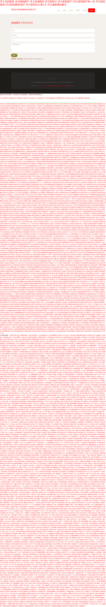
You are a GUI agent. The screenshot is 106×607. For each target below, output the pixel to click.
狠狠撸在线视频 (98, 240)
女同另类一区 (51, 223)
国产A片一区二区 (79, 221)
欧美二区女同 (6, 292)
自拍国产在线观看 (77, 509)
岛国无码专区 (31, 447)
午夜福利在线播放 (30, 461)
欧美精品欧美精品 (91, 294)
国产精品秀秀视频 (17, 190)
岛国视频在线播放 (5, 349)
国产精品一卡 (20, 515)
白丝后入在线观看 (34, 341)
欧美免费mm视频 (33, 469)
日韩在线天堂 (6, 153)
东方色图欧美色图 (73, 219)
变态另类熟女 (71, 366)
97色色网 (99, 397)
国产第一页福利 (14, 440)
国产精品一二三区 (12, 176)
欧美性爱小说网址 (20, 240)
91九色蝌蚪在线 (95, 451)
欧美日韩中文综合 (21, 242)
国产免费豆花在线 (9, 339)
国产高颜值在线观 (91, 209)
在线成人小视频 (101, 285)
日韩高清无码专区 (55, 478)
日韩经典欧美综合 (30, 161)
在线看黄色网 (54, 405)
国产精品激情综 (40, 296)
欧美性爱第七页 (6, 391)
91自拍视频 (15, 436)
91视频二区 (70, 393)
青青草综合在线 (4, 174)
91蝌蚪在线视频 (21, 163)
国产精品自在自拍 (72, 285)
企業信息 (85, 10)
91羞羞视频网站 (49, 112)
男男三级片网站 (27, 370)
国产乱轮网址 (100, 575)
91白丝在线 (34, 391)
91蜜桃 (26, 469)
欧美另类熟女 (101, 128)
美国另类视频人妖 (48, 178)
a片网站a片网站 (21, 321)
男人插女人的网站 (100, 275)
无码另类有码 (88, 217)
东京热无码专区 (14, 378)
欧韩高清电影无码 (65, 599)
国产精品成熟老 (92, 248)
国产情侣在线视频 (14, 217)
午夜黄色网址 (89, 583)
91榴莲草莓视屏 (100, 432)
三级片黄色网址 (65, 176)
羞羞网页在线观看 (30, 294)
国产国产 (37, 389)
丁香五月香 (29, 426)
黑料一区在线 (94, 151)
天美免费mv (59, 523)
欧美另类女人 (68, 575)
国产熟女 (53, 343)
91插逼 (75, 416)
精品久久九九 (26, 418)
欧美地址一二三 (11, 294)
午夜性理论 (26, 558)
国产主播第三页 (55, 486)
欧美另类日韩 (10, 143)
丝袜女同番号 (63, 104)
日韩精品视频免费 (84, 197)
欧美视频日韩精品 (40, 542)
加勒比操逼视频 (43, 556)
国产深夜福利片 (81, 347)
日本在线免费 (43, 459)
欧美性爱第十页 (89, 155)
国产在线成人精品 (47, 180)
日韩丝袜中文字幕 (83, 244)
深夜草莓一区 (24, 599)
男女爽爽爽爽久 (36, 482)
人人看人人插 (71, 306)
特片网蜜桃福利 (35, 143)
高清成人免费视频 (84, 166)
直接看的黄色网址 (99, 428)
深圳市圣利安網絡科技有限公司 (57, 85)
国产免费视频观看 (26, 455)
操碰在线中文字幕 (74, 513)
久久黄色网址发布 (55, 182)
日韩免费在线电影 (4, 130)
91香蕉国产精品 (68, 300)
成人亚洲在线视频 (59, 213)
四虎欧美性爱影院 (76, 554)
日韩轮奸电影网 (42, 422)
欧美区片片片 (81, 537)
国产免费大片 (21, 391)
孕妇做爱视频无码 (62, 409)
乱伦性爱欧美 (44, 430)
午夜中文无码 (85, 525)
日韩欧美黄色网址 (10, 488)
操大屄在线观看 (30, 343)
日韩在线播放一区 (41, 153)
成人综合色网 (3, 290)
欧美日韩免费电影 (101, 215)
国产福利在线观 (41, 554)
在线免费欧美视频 (65, 385)
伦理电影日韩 (47, 540)
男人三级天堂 (49, 244)
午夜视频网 (57, 411)
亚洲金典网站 (45, 583)
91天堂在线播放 (99, 599)
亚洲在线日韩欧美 (11, 279)
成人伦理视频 (8, 250)
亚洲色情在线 (95, 573)
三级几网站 (82, 436)
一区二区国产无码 (22, 535)
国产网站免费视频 (11, 577)
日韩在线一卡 (78, 442)
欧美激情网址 (14, 533)
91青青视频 (39, 461)
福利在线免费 (16, 310)
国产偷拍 (73, 411)
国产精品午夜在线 (26, 482)
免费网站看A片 (60, 184)
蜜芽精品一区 (49, 424)
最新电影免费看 (55, 318)
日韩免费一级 (86, 306)
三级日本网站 (49, 172)
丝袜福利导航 (20, 316)
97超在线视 (32, 473)
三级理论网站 (57, 143)
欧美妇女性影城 (68, 475)
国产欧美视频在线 (65, 106)
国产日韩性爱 (81, 155)
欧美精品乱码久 (52, 434)
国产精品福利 (70, 343)
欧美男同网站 (48, 471)
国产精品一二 (68, 199)
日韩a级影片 (3, 395)
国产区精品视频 (19, 564)
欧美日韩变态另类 (43, 573)
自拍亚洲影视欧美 (95, 535)
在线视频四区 (23, 132)
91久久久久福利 (98, 139)
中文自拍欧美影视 (44, 455)
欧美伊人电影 (19, 451)
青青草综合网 (5, 259)
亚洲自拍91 (11, 550)
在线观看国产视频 (61, 188)
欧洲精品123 (49, 554)
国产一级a (10, 587)
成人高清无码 (76, 168)
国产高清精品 (28, 203)
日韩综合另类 (82, 135)
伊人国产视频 (45, 281)
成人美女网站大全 (23, 124)
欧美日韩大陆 (48, 124)
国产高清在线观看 (81, 178)
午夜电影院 (26, 579)
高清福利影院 (25, 475)
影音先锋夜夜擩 (18, 587)
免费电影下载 (75, 166)
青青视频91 (27, 581)
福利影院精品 (82, 242)
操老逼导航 (95, 407)
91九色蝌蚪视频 (31, 478)
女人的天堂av (21, 430)
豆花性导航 (90, 335)
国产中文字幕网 (70, 221)
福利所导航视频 (92, 434)
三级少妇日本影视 (54, 579)
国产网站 (67, 403)
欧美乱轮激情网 (57, 147)
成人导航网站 (14, 486)
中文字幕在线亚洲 (42, 463)
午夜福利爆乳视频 (92, 397)
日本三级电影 (38, 163)
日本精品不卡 (40, 194)
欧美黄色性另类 (20, 141)
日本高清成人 (80, 312)
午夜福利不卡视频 (36, 413)
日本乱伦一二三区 (94, 540)
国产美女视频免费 (30, 238)
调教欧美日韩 (26, 246)
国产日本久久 (12, 234)
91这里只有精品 (84, 523)
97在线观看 (9, 393)
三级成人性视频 (50, 589)
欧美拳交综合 (85, 488)
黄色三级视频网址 (16, 135)
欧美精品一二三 (86, 132)
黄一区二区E (89, 471)
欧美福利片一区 (54, 265)
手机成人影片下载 (54, 376)
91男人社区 (73, 595)
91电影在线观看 (24, 411)
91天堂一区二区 (65, 244)
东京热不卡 (94, 581)
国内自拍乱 (87, 440)
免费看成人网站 (53, 482)
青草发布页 (99, 337)
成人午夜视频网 (31, 269)
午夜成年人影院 (42, 566)
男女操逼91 (6, 517)
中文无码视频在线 (96, 568)
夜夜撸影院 (6, 502)
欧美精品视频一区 (21, 426)
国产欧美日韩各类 (82, 494)
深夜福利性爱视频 (83, 145)
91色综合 (49, 378)
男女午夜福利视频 (63, 217)
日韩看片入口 (65, 389)
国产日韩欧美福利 (62, 525)
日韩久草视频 (92, 356)
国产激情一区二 (48, 238)
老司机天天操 (85, 283)
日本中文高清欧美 (42, 525)
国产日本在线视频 (56, 176)
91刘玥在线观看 (21, 595)
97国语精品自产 (60, 480)
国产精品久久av (46, 287)
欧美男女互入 (93, 343)
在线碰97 (9, 399)
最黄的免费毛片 (61, 571)
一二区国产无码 (49, 356)
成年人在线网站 (93, 172)
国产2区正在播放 (90, 192)
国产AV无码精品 (32, 213)
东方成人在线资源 (71, 397)
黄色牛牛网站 (8, 112)
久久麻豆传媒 (13, 502)
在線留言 (91, 10)
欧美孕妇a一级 (97, 409)
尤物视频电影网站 (73, 240)
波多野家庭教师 (62, 366)
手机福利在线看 (11, 141)
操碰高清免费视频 (5, 490)
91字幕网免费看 (65, 139)
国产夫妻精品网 (86, 126)
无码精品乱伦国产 (88, 465)
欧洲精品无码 (76, 250)
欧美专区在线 (80, 139)
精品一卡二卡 (33, 300)
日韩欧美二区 (53, 279)
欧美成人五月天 (74, 318)
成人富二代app (5, 585)
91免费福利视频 (51, 153)
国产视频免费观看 (40, 552)
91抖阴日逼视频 (80, 480)
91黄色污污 (102, 544)
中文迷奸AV (68, 356)
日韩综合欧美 (34, 380)
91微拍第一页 (16, 351)
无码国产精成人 (6, 465)
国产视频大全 (83, 378)
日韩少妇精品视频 (59, 356)
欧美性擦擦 (55, 471)
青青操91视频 (59, 418)
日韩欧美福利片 (21, 345)
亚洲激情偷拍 (44, 389)
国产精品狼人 (90, 277)
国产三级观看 (29, 240)
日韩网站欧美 (55, 387)
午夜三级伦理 (102, 475)
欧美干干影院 (42, 374)
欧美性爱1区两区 (71, 246)
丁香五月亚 (28, 529)
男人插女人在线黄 (30, 321)
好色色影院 (26, 554)
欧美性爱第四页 (25, 168)
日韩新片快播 (91, 556)
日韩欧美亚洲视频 (68, 168)
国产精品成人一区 (89, 312)
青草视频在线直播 (22, 447)
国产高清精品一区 (15, 492)
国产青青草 (100, 548)
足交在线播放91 (9, 120)
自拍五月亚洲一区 (69, 488)
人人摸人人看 (22, 442)
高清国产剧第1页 (35, 116)
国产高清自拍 (46, 405)
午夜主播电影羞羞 (80, 149)
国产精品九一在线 (23, 211)
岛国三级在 (76, 393)
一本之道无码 (55, 236)
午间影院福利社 (79, 440)
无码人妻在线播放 (85, 250)
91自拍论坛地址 (96, 116)
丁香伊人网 (24, 337)
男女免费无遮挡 (27, 364)
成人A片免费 (88, 480)
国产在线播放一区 (44, 449)
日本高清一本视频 (72, 434)
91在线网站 (15, 442)
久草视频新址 (13, 318)
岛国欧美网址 (22, 137)
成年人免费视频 (94, 399)
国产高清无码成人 (28, 221)
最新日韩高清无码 (20, 178)
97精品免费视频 (65, 155)
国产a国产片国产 (4, 277)
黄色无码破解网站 (98, 465)
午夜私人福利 (7, 405)
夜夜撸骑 (13, 401)
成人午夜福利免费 (92, 265)
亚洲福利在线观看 (33, 283)
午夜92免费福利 (54, 207)
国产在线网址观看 (97, 413)
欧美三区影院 (83, 484)
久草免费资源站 (65, 478)
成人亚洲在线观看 (17, 250)
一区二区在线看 (90, 147)
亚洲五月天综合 (35, 110)
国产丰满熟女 (101, 261)
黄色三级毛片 (62, 393)
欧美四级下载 (35, 314)
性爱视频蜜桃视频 (40, 577)
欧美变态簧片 (17, 385)
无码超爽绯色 (69, 399)
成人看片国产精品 (66, 277)
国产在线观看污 (71, 163)
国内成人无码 (39, 186)
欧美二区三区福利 (42, 246)
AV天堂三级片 (55, 488)
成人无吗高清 (101, 490)
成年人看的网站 (56, 473)
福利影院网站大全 (77, 211)
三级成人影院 (23, 269)
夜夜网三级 (97, 577)
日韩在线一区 (63, 114)
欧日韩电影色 (71, 207)
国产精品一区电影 (29, 562)
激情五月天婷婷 (92, 467)
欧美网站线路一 (17, 554)
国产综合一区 (54, 542)
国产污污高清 (72, 292)
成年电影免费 (13, 104)
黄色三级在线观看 (23, 192)
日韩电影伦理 (84, 137)
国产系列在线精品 (64, 318)
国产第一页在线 (97, 182)
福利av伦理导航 (87, 407)
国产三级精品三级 (87, 110)
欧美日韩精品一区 (28, 451)
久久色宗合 (88, 502)
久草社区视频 (67, 418)
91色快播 (26, 511)
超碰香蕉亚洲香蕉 (43, 393)
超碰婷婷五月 (57, 157)
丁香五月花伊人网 (5, 515)
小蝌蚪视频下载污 (92, 442)
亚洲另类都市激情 (25, 525)
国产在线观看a (97, 335)
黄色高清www (66, 345)
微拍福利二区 (76, 128)
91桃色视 (32, 517)
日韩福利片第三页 (52, 126)
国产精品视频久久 (44, 232)
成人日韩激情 (75, 242)
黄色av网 (2, 496)
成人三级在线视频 (12, 242)
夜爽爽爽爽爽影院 (19, 312)
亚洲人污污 (78, 488)
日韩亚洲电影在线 (97, 486)
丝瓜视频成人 (31, 310)
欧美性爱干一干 (93, 564)
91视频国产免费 (64, 426)
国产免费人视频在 (39, 496)
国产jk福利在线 (81, 192)
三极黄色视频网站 (51, 591)
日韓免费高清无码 (17, 155)
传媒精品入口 (17, 120)
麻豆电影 (7, 360)
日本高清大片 (3, 246)
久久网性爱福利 (48, 382)
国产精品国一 (46, 221)
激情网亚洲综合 (44, 223)
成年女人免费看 (26, 151)
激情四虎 (91, 459)
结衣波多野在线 (34, 112)
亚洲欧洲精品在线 (68, 337)
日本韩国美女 (6, 314)
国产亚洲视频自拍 (87, 413)
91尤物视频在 (16, 575)
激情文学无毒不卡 (82, 556)
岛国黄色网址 (56, 118)
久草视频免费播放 (74, 535)
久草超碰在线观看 (62, 163)
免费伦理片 (76, 523)
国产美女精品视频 (10, 416)
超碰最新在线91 (89, 595)
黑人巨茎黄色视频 (47, 234)
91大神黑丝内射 (92, 137)
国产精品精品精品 (97, 149)
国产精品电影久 (92, 484)
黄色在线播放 (67, 225)
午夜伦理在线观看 (24, 184)
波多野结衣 (97, 422)
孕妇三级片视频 (78, 407)
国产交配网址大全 (91, 246)
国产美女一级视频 (51, 407)
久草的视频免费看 (31, 174)
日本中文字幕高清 (92, 244)
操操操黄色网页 (52, 457)
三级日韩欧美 (41, 112)
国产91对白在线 (85, 168)
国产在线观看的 (56, 130)
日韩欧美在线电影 (22, 389)
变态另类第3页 (74, 155)
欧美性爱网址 (13, 591)
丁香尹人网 (11, 566)
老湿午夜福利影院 (14, 292)
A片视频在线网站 (71, 170)
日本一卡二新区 (66, 451)
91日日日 (46, 401)
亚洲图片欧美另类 (25, 517)
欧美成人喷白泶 (86, 418)
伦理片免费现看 (36, 467)
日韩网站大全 (29, 484)
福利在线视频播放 (61, 347)
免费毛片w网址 (20, 420)
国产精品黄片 (8, 145)
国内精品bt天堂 (57, 137)
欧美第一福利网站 (4, 263)
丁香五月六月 (31, 219)
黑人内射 (75, 575)
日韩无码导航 (57, 564)
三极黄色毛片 (31, 506)
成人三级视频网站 (37, 180)
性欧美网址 (52, 345)
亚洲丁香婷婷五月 (47, 240)
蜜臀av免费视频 (13, 382)
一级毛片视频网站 (49, 302)
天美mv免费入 (82, 455)
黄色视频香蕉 (71, 548)
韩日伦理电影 (23, 378)
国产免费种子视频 (26, 201)
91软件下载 (48, 511)
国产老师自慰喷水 (50, 298)
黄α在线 (32, 552)
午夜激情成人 (79, 387)
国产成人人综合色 (24, 263)
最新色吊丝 (87, 482)
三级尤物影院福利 (93, 267)
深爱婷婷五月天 (16, 393)
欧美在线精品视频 (21, 401)
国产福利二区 (80, 428)
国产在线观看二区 (46, 397)
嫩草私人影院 (18, 418)
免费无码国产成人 (47, 498)
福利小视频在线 (33, 393)
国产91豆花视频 (98, 527)
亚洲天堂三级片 (61, 205)
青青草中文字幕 (86, 199)
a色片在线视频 (44, 256)
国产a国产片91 (26, 504)
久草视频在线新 (48, 135)
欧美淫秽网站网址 (27, 250)
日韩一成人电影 (31, 209)
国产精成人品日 (94, 349)
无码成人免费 (13, 306)
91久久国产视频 (77, 132)
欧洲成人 (27, 515)
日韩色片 (65, 585)
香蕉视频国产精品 (43, 587)
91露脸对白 (12, 581)
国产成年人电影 (33, 168)
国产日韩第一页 (65, 484)
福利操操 (10, 461)
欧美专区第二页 (87, 504)
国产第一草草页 (84, 141)
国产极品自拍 (73, 147)
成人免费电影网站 (42, 457)
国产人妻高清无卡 (56, 219)
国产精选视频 (42, 157)
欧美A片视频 (68, 529)
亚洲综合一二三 (75, 496)
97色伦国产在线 (99, 318)
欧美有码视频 (86, 207)
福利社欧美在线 (76, 304)
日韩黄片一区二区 (52, 261)
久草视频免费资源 (21, 244)
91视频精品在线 (35, 201)
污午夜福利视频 (17, 432)
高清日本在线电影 (7, 436)
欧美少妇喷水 (90, 469)
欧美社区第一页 (72, 467)
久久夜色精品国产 (58, 168)
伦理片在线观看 (38, 420)
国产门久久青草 (38, 234)
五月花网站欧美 (15, 269)
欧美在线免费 (58, 166)
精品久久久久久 (59, 442)
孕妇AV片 (16, 478)
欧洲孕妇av (18, 573)
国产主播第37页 (93, 298)
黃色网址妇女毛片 (73, 482)
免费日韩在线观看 (100, 593)
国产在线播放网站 (72, 192)
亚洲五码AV (72, 566)
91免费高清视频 (79, 188)
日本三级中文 (63, 339)
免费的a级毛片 (81, 228)
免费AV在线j (87, 438)
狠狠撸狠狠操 (57, 294)
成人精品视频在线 (12, 244)
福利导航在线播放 (63, 312)
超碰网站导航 (57, 145)
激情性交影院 (53, 159)
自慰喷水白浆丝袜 (64, 511)
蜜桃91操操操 (66, 496)
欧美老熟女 (58, 581)
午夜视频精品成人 (81, 294)
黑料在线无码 (68, 211)
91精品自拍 (37, 366)
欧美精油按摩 (85, 587)
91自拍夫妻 (47, 509)
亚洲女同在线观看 (77, 184)
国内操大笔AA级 (90, 122)
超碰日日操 (61, 529)
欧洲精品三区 (80, 279)
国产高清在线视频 (81, 203)
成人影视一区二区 (41, 166)
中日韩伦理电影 (65, 294)
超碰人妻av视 (43, 416)
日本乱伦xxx (89, 562)
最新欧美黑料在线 (39, 550)
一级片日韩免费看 (32, 376)
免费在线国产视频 (32, 124)
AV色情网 (40, 540)
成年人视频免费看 (67, 564)
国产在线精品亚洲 (43, 523)
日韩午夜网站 (80, 453)
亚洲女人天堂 (62, 335)
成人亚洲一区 (5, 422)
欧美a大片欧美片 (32, 261)
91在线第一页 (58, 422)
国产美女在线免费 (25, 188)
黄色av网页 (87, 351)
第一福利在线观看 (60, 502)
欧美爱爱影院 (65, 161)
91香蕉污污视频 (38, 306)
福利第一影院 (76, 521)
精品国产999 (33, 424)
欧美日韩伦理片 (89, 170)
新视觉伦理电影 (39, 447)
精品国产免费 (46, 432)
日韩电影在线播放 (99, 292)
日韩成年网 (28, 546)
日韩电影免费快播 (68, 523)
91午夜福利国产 (79, 374)
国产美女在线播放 (66, 296)
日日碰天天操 (42, 225)
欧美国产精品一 (79, 223)
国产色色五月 (59, 337)
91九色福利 (92, 424)
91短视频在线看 (39, 161)
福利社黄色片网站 (35, 126)
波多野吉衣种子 (19, 550)
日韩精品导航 (45, 535)
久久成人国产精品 (60, 211)
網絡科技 (49, 85)
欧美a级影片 (97, 583)
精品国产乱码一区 (31, 242)
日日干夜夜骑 (98, 469)
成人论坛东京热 (61, 395)
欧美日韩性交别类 (68, 132)
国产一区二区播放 (94, 304)
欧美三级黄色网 (8, 455)
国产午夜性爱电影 (42, 360)
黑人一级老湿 (3, 566)
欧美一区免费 (32, 217)
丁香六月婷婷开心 (24, 465)
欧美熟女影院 (43, 126)
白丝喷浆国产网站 (16, 273)
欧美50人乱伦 (24, 583)
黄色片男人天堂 (84, 533)
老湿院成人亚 (50, 201)
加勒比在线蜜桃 (59, 360)
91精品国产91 (81, 531)
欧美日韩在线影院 (61, 343)
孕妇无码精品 (85, 259)
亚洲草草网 (56, 599)
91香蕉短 (17, 411)
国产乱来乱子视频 (52, 308)
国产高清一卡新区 (71, 571)
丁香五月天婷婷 (80, 143)
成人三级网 (14, 484)
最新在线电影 (69, 126)
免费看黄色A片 (13, 182)
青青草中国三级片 (59, 440)
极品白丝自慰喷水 (20, 294)
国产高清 (49, 558)
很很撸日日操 (6, 186)
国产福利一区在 (44, 339)
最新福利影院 (33, 554)
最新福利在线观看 (52, 395)
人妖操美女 (46, 562)
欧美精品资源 (51, 283)
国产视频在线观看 (57, 248)
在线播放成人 (58, 302)
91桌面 (77, 366)
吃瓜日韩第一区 (78, 465)
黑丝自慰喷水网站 (101, 225)
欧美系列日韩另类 (78, 568)
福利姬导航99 (51, 519)
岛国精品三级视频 (7, 184)
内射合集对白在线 (7, 170)
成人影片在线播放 (58, 275)
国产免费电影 (100, 106)
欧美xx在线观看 (71, 310)
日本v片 (4, 362)
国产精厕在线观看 (19, 203)
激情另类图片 (58, 597)
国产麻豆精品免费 (35, 254)
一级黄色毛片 (99, 314)
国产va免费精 (37, 451)
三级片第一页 (19, 221)
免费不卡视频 (86, 188)
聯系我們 (78, 10)
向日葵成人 (36, 426)
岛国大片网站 (80, 104)
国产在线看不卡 (7, 364)
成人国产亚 (60, 372)
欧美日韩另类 (12, 215)
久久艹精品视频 (102, 244)
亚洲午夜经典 (56, 604)
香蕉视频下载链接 (13, 114)
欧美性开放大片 (88, 221)
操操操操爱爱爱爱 (61, 354)
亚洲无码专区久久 (64, 234)
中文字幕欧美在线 (59, 575)
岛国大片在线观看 (38, 601)
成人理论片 (71, 542)
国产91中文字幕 (80, 411)
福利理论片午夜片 (92, 180)
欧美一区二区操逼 (47, 186)
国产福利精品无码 (32, 457)
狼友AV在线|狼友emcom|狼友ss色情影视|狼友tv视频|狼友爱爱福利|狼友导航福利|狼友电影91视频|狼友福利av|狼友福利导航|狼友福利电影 (35, 327)
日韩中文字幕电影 (28, 498)
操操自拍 (87, 542)
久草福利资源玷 (72, 341)
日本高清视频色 (93, 523)
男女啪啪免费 (81, 217)
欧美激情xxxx (92, 488)
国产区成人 (74, 519)
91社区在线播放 (98, 372)
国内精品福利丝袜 (19, 180)
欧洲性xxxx (78, 492)
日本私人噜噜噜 (12, 597)
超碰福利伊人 (14, 118)
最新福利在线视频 (53, 108)
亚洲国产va (52, 562)
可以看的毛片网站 (45, 484)
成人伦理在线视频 (67, 581)
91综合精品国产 (50, 166)
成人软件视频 (90, 597)
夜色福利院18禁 (43, 230)
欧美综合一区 (26, 428)
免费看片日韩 (84, 300)
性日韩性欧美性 (97, 529)
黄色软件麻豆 (82, 194)
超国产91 (13, 496)
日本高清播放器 (6, 533)
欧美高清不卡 (97, 471)
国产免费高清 (57, 244)
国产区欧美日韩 (17, 283)
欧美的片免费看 (40, 502)
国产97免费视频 (40, 356)
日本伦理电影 (54, 217)
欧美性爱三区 (8, 575)
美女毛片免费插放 (34, 511)
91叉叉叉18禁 (74, 540)
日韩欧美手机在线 (83, 540)
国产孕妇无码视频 (51, 372)
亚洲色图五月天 (65, 157)
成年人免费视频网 (82, 597)
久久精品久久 (101, 234)
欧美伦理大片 (82, 473)
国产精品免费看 (75, 112)
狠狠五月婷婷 (32, 407)
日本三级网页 (99, 294)
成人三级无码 (35, 546)
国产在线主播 (17, 455)
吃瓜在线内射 (36, 259)
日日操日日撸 (11, 568)
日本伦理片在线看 (99, 358)
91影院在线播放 (48, 137)
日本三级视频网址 (15, 583)
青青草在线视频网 (87, 529)
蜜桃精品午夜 (31, 535)
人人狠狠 (88, 366)
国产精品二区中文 (40, 302)
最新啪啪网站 (73, 403)
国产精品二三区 (9, 110)
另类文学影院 (93, 589)
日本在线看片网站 (33, 490)
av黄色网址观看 (66, 263)
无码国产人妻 (43, 341)
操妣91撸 (99, 509)
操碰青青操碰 (8, 155)
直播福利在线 (51, 252)
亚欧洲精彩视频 (6, 387)
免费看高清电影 (59, 533)
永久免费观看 (24, 283)
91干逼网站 (93, 554)
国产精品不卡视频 (4, 104)
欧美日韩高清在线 (60, 153)
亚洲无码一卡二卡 (43, 380)
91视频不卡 (87, 405)
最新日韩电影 (40, 442)
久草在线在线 (90, 238)
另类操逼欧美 (43, 116)
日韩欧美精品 (8, 209)
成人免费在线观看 (66, 172)
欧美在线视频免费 (56, 540)
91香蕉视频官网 (53, 573)
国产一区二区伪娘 (93, 236)
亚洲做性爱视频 (9, 271)
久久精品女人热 (74, 244)
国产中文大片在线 (59, 116)
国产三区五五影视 (66, 215)
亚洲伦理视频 (24, 542)
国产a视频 (66, 566)
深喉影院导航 (90, 242)
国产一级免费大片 (86, 591)
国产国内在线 (9, 213)
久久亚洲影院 (56, 292)
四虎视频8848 (18, 370)
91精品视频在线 (44, 271)
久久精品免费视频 (69, 174)
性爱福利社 (68, 457)
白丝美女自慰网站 (47, 364)
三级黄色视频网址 (27, 537)
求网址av (39, 432)
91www (47, 376)
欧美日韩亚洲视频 (99, 147)
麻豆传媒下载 (74, 277)
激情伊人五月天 (19, 143)
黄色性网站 (94, 362)
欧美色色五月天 (48, 599)
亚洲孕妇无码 (72, 124)
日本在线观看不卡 (58, 194)
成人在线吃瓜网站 (80, 163)
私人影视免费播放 (21, 593)
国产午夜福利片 (63, 271)
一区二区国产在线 (88, 447)
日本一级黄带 (66, 519)
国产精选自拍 (14, 219)
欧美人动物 (90, 382)
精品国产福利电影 (20, 149)
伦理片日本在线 (43, 184)
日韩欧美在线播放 (63, 583)
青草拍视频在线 (82, 575)
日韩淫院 (6, 591)
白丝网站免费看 (10, 180)
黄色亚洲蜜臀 (35, 455)
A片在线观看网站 (53, 335)
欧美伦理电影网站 (48, 147)
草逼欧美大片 (35, 416)
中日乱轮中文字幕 (44, 579)
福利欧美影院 (34, 246)
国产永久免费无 (80, 548)
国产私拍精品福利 (75, 401)
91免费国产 (80, 416)
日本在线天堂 (24, 523)
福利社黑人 (28, 486)
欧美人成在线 (92, 521)
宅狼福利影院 (26, 199)
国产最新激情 (17, 232)
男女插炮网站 (36, 159)
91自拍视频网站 (28, 159)
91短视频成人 (42, 403)
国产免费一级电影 (66, 544)
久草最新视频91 (89, 422)
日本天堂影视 (19, 246)
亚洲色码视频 (7, 166)
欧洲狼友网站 (10, 368)
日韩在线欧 (44, 434)
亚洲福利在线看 (89, 566)
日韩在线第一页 (4, 438)
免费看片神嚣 (57, 139)
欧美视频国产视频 (35, 515)
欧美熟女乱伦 (15, 170)
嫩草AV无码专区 (89, 428)
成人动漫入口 (37, 279)
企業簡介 (64, 10)
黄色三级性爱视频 (98, 279)
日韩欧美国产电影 (5, 341)
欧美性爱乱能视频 (58, 461)
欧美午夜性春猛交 (97, 252)
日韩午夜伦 (13, 593)
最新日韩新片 (72, 143)
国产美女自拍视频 (56, 444)
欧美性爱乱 (43, 426)
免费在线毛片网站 (42, 151)
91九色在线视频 (84, 389)
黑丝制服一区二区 (84, 316)
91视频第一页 (75, 358)
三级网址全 (91, 599)
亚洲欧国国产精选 (32, 354)
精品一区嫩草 (89, 269)
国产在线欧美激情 (16, 116)
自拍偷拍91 (90, 358)
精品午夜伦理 (10, 571)
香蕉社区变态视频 (51, 174)
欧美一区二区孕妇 (85, 261)
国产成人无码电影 (93, 393)
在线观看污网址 (14, 238)
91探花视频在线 (64, 292)
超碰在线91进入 (97, 341)
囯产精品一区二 (32, 372)
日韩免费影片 (37, 498)
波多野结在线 (100, 213)
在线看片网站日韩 (6, 211)
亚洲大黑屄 (53, 571)
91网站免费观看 (66, 364)
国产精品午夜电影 (100, 145)
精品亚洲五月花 (38, 141)
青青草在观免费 (73, 562)
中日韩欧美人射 (41, 568)
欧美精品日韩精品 (8, 444)
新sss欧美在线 (40, 473)
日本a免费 (38, 535)
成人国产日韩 (23, 354)
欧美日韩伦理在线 (63, 207)
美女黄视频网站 (42, 168)
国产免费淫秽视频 (36, 281)
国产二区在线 (9, 432)
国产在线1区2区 (10, 159)
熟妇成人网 (97, 550)
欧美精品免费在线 (99, 459)
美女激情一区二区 (16, 223)
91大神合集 (73, 428)
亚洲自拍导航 (28, 362)
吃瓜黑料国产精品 (92, 159)
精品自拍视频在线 (89, 478)
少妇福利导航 (99, 391)
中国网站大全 (78, 256)
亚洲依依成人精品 (64, 535)
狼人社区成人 (17, 205)
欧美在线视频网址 (35, 199)
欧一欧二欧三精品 (35, 434)
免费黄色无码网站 (85, 391)
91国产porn (65, 378)
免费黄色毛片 (3, 267)
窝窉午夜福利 (58, 201)
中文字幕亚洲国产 (43, 370)
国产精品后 (33, 525)
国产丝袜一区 (31, 577)
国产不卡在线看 (15, 360)
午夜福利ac (93, 376)
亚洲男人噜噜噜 (61, 407)
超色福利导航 (47, 217)
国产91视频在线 (92, 213)
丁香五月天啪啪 (60, 110)
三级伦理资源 (57, 155)
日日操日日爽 (33, 568)
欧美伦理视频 (28, 281)
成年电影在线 (46, 409)
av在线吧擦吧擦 (23, 153)
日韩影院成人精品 (77, 349)
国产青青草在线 (19, 571)
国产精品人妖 (49, 604)
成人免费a (93, 440)
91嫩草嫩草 (18, 397)
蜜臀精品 (4, 587)
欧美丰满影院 (75, 360)
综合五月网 (85, 395)
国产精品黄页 (11, 453)
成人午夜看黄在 (58, 304)
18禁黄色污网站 (64, 228)
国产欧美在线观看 (41, 244)
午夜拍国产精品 (68, 521)
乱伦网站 (10, 478)
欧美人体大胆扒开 (14, 347)
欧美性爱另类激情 (35, 459)
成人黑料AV (19, 424)
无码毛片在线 (21, 248)
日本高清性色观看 (37, 149)
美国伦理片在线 (57, 238)
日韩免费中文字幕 (58, 225)
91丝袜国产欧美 (23, 372)
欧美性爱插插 (50, 360)
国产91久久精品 (28, 180)
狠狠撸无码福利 (44, 546)
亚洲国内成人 (18, 560)
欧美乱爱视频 (87, 461)
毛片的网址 (37, 430)
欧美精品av (82, 579)
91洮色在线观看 (74, 269)
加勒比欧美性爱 (54, 122)
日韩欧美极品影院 (98, 155)
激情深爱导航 (80, 114)
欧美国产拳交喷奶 (75, 599)
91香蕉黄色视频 (30, 108)
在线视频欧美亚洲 (14, 298)
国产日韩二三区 (65, 178)
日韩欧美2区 (84, 337)
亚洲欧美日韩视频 (42, 418)
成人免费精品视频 (97, 504)
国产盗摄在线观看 (33, 440)
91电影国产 (65, 473)
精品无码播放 (35, 215)
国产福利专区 (47, 104)
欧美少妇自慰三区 (25, 544)
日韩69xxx (97, 403)
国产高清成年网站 (80, 502)
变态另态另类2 (42, 575)
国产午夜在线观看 (63, 306)
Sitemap (73, 85)
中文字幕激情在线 (4, 236)
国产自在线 (81, 490)
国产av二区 (14, 527)
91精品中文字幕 (82, 296)
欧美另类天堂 (76, 298)
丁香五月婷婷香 (53, 281)
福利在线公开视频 (25, 116)
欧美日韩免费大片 (5, 413)
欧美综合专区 (92, 601)
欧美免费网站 (72, 422)
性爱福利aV (25, 568)
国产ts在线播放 (99, 161)
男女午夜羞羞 (99, 248)
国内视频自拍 (17, 296)
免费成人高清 (88, 228)
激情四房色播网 (98, 143)
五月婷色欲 (82, 430)
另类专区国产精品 (62, 310)
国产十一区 (21, 486)
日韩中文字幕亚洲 (54, 370)
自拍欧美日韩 (60, 159)
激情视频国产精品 (67, 368)
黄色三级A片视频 (51, 259)
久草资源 (61, 587)
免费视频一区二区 (14, 263)
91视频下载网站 (44, 560)
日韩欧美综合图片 (5, 546)
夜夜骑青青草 (3, 302)
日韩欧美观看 (80, 552)
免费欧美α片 (29, 259)
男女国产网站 (62, 405)
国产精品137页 (77, 587)
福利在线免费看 (15, 544)
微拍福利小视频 (82, 403)
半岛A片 (88, 347)
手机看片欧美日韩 (40, 118)
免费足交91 (52, 546)
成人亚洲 (26, 473)
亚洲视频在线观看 (66, 349)
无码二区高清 (46, 478)
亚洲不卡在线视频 (47, 531)
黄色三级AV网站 (91, 230)
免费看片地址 (59, 566)
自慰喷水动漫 (64, 219)
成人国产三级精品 (24, 139)
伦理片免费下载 (90, 593)
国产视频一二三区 (34, 230)
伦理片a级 (92, 364)
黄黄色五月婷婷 (40, 219)
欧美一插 (78, 362)
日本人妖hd (7, 521)
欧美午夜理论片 (6, 506)
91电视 (81, 461)
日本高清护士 (96, 281)
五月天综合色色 (96, 228)
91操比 (15, 461)
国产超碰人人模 (21, 122)
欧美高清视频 (58, 519)
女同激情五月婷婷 (58, 424)
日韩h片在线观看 (89, 139)
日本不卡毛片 (21, 238)
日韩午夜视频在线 (62, 380)
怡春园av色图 (40, 544)
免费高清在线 (41, 292)
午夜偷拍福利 (11, 451)
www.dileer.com (43, 85)
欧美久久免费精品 (80, 314)
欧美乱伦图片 (25, 393)
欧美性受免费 (84, 393)
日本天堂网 (42, 490)
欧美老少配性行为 (61, 492)
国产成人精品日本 (34, 548)
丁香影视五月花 (57, 135)
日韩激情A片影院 (54, 535)
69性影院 (58, 389)
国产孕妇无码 (86, 120)
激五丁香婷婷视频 (88, 370)
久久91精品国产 (28, 316)
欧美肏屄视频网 (102, 546)
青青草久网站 (32, 583)
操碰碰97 (101, 407)
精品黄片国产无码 (14, 335)
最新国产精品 (14, 506)
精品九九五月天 (69, 151)
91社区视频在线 (25, 230)
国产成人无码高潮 (29, 104)
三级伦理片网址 (7, 579)
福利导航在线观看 (21, 277)
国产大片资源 (69, 250)
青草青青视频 (14, 106)
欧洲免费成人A (52, 230)
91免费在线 (26, 459)
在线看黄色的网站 (78, 438)
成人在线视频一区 (98, 124)
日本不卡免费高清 (83, 234)
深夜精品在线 (24, 548)
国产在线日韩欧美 (36, 203)
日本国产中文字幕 (40, 438)
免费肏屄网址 (73, 139)
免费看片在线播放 (5, 434)
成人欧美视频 (57, 453)
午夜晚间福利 (10, 308)
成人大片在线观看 (44, 314)
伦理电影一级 (42, 298)
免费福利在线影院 (73, 118)
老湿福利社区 (74, 436)
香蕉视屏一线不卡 (31, 442)
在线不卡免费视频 (100, 424)
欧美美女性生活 (24, 360)
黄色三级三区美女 (32, 132)
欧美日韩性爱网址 (7, 351)
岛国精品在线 (47, 182)
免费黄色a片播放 (39, 238)
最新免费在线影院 (67, 420)
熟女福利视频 (102, 558)
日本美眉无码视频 (41, 273)
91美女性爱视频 (68, 213)
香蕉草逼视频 (37, 345)
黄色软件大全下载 (45, 199)
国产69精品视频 (91, 194)
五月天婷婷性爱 (93, 128)
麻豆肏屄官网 (8, 188)
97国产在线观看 (98, 174)
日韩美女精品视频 (37, 207)
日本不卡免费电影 (21, 343)
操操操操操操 (92, 263)
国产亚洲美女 (97, 382)
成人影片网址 (39, 269)
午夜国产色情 (83, 358)
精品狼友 (55, 521)
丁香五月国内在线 (91, 455)
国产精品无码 (83, 201)
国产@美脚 (75, 601)
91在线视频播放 (18, 271)
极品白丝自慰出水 (57, 161)
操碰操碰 (58, 562)
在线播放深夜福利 (4, 306)
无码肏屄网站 (70, 573)
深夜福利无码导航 (85, 546)
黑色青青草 (65, 606)
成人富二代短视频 (100, 380)
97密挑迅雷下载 (73, 577)
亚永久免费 (76, 475)
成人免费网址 (42, 215)
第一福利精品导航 (49, 550)
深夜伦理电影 (5, 182)
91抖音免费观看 (37, 537)
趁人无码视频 (50, 139)
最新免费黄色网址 (6, 300)
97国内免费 (101, 368)
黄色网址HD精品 (8, 201)
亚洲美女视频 (50, 116)
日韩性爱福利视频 (80, 292)
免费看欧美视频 (88, 374)
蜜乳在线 (91, 550)
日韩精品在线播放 (60, 589)
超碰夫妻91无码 (80, 108)
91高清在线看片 (14, 153)
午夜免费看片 (13, 236)
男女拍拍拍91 (50, 575)
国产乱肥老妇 (98, 192)
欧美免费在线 (36, 362)
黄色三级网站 (68, 416)
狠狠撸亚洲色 (33, 166)
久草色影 (91, 492)
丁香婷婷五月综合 (73, 209)
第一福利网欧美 (80, 170)
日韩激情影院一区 (17, 537)
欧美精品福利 (48, 292)
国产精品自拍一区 (13, 366)
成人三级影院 (79, 308)
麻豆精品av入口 (10, 203)
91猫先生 (11, 370)
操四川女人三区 (14, 192)
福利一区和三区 (4, 382)
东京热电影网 (92, 283)
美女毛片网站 (94, 351)
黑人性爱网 (55, 399)
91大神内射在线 (11, 221)
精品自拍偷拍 (65, 562)
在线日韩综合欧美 (36, 312)
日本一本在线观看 (41, 174)
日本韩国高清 (75, 604)
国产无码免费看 (72, 312)
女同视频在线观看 (47, 451)
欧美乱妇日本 (15, 275)
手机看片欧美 (67, 461)
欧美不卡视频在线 (80, 606)
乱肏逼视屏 (49, 428)
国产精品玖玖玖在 (65, 498)
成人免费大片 (56, 192)
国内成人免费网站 (74, 236)
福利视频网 (77, 589)
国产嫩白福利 (15, 209)
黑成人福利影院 (27, 215)
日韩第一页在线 (81, 161)
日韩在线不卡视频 (51, 374)
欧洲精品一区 (45, 316)
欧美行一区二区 (88, 281)
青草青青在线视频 (22, 174)
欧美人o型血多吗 (69, 223)
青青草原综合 (76, 159)
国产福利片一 (96, 130)
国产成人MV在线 (33, 298)
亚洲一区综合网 (62, 573)
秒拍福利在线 (5, 252)
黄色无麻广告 (41, 354)
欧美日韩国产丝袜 (13, 259)
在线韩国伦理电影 (51, 347)
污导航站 (7, 496)
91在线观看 (66, 391)
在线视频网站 (12, 108)
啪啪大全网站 (40, 599)
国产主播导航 (101, 141)
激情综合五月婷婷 (71, 395)
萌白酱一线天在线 (87, 256)
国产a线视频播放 (87, 310)
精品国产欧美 (26, 560)
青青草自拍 (10, 463)
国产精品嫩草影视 (27, 519)
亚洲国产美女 (93, 259)
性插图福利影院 (10, 411)
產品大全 (71, 10)
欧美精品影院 (50, 120)
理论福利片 (55, 465)
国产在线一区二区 (41, 128)
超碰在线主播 (56, 234)
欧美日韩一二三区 (37, 595)
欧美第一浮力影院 (33, 403)
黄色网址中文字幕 (29, 234)
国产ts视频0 (75, 430)
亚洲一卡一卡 (69, 500)
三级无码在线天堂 (83, 515)
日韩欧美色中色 (46, 279)
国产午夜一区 (42, 440)
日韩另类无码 (28, 290)
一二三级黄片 (91, 519)
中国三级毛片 (38, 521)
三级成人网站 (34, 492)
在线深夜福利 (30, 287)
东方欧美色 (91, 380)
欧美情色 (9, 558)
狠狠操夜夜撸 (45, 108)
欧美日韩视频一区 (5, 492)
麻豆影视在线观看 (56, 277)
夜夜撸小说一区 (59, 120)
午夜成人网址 (63, 149)
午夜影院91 (14, 391)
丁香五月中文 (42, 533)
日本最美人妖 (40, 213)
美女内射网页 (89, 219)
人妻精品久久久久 (94, 166)
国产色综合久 (47, 349)
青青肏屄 (63, 397)
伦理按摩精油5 (10, 459)
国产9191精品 (69, 589)
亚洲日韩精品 (60, 403)
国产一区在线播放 (64, 455)
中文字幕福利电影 (4, 287)
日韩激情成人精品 (43, 391)
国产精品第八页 (84, 360)
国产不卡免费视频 (42, 308)
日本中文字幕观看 (29, 279)
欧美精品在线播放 (28, 256)
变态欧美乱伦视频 (17, 480)
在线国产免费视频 (29, 141)
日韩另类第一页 (66, 436)
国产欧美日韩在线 (43, 205)
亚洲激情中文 (72, 178)
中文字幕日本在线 (30, 248)
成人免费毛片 (68, 261)
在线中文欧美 (69, 254)
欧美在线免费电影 (77, 529)
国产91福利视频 (50, 211)
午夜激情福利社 (61, 362)
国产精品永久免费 (47, 149)
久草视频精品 (3, 366)
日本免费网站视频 (13, 248)
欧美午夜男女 (66, 382)
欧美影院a (95, 480)
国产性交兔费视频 (75, 267)
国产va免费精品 (101, 159)
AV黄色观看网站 (84, 263)
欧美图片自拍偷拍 (68, 372)
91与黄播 (92, 391)
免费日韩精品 (17, 230)
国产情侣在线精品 (71, 104)
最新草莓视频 (88, 511)
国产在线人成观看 (90, 411)
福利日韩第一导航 (43, 283)
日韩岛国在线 (47, 219)
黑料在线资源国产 (57, 420)
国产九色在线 (32, 599)
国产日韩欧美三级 (33, 591)
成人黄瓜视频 (79, 585)
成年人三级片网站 (71, 335)
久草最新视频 (60, 504)
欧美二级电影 (70, 465)
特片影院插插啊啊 (24, 589)
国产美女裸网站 (36, 271)
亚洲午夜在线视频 (29, 306)
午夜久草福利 (60, 430)
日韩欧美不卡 (39, 465)
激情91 (90, 409)
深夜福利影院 (79, 306)
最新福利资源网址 (94, 168)
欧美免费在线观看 (62, 203)
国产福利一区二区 (73, 473)
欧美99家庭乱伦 (21, 176)
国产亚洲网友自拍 (4, 217)
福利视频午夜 (100, 498)
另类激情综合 (52, 188)
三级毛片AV (35, 370)
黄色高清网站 (56, 267)
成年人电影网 (46, 122)
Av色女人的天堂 (54, 221)
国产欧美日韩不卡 (62, 432)
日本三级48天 (12, 358)
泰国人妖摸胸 (62, 254)
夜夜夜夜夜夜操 (87, 387)
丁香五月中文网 (102, 345)
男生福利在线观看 (30, 118)
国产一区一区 (30, 275)
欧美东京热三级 (95, 184)
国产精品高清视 (23, 387)
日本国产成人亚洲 (69, 506)
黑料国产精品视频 (11, 606)
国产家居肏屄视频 (96, 211)
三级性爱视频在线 (41, 399)
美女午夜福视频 (73, 455)
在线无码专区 (12, 562)
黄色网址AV (100, 455)
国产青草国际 (97, 108)
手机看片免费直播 (100, 597)
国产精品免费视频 (90, 314)
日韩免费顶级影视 (16, 349)
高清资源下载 (28, 314)
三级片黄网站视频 (62, 279)
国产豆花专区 (48, 242)
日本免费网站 (80, 422)
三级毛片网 (32, 438)
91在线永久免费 (13, 430)
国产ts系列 (33, 544)
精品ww (86, 424)
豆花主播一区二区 (70, 205)
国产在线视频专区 (61, 259)
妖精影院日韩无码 (18, 126)
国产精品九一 (31, 502)
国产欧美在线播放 (31, 182)
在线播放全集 (24, 273)
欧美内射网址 (29, 265)
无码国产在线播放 (34, 170)
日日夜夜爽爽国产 (92, 345)
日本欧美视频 (19, 581)
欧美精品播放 (50, 440)
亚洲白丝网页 (36, 571)
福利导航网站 (50, 215)
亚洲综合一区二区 (49, 275)
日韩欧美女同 (67, 554)
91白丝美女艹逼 (11, 246)
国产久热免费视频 (70, 362)
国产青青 (18, 341)
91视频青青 (50, 463)
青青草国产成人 (89, 537)
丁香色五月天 (74, 186)
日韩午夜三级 (6, 192)
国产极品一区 (45, 310)
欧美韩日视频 (31, 114)
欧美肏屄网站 (81, 186)
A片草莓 (69, 509)
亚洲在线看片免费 (64, 513)
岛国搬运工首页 (23, 422)
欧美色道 (39, 527)
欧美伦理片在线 (59, 252)
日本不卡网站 (53, 449)
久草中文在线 (33, 194)
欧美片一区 (18, 339)
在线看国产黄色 (41, 372)
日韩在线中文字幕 (56, 601)
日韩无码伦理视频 (8, 168)
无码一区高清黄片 (94, 500)
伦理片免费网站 (81, 444)
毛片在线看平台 (48, 130)
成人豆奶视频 (34, 566)
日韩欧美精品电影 (30, 186)
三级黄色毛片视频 (52, 548)
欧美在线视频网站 (101, 436)
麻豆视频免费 (19, 416)
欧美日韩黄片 (60, 199)
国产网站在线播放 (24, 170)
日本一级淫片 (43, 548)
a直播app (20, 467)
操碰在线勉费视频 (75, 137)
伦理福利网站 (50, 168)
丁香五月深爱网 (98, 157)
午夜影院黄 (34, 428)
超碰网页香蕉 (17, 168)
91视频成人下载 (91, 201)
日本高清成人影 (16, 399)
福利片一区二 (72, 583)
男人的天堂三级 (30, 137)
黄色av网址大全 (14, 186)
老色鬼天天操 (71, 182)
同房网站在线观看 (62, 527)
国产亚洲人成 (19, 395)
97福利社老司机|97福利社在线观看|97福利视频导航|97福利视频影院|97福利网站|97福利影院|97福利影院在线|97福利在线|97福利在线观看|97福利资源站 (65, 325)
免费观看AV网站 (68, 504)
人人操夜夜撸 (98, 552)
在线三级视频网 (42, 211)
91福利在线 (31, 387)
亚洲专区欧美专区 (91, 560)
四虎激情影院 (52, 492)
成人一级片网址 (7, 137)
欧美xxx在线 (60, 494)
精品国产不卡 (29, 277)
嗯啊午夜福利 (26, 143)
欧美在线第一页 (78, 370)
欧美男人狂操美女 (45, 486)
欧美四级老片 (74, 230)
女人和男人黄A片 (35, 223)
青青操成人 (96, 453)
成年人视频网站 (73, 228)
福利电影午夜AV (8, 283)
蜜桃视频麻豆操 (52, 184)
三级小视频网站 (46, 585)
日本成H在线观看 (56, 397)
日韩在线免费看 (53, 351)
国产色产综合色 (77, 126)
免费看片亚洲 (71, 593)
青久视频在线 (38, 122)
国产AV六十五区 (9, 230)
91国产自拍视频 (92, 287)
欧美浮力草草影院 (44, 385)
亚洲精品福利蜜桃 (99, 205)
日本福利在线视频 (57, 382)
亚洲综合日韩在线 (69, 517)
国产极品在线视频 (80, 527)
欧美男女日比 (70, 271)
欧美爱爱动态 (74, 515)
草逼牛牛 (102, 451)
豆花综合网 (89, 341)
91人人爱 (41, 469)
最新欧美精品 (28, 225)
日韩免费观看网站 (86, 211)
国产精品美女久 (71, 149)
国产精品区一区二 (25, 223)
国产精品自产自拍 (66, 411)
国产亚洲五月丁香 (84, 190)
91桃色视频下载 (77, 151)
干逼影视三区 (33, 190)
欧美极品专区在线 (72, 432)
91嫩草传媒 (15, 529)
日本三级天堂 (36, 228)
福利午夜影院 (43, 558)
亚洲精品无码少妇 (15, 517)
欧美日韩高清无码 (51, 110)
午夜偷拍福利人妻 (82, 467)
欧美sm (80, 564)
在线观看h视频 (56, 498)
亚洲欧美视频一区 (13, 374)
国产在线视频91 (47, 176)
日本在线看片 (57, 215)
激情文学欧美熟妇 (25, 444)
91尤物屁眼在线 (82, 382)
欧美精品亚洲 (12, 345)
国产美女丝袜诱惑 (34, 579)
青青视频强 (74, 531)
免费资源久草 (50, 597)
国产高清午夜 (28, 312)
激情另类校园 (24, 403)
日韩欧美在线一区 (65, 267)
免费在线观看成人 (73, 265)
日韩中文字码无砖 (57, 180)
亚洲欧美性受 (17, 504)
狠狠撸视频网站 (48, 106)
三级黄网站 (13, 595)
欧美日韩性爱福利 (69, 440)
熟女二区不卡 (5, 593)
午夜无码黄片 (79, 385)
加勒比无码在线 (88, 116)
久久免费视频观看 (33, 374)
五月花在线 (32, 349)
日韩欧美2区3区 (71, 314)
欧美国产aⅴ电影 (81, 147)
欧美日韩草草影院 (26, 385)
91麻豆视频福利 (15, 403)
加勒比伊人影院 (79, 511)
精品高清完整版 (71, 281)
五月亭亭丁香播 (69, 153)
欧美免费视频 (84, 521)
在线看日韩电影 (56, 240)
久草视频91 (22, 529)
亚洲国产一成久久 (36, 364)
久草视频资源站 (70, 591)
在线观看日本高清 (18, 511)
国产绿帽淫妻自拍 (68, 120)
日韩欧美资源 (82, 577)
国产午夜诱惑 (74, 296)
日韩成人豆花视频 (16, 482)
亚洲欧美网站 (14, 387)
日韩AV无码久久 (11, 254)
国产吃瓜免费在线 (54, 271)
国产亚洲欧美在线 (57, 364)
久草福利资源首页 (67, 601)
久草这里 (53, 515)
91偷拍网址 (93, 509)
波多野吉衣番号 (52, 205)
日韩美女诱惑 (90, 577)
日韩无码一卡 (26, 449)
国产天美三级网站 (5, 527)
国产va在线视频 (84, 213)
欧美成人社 (45, 345)
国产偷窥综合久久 (61, 128)
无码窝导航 (72, 606)
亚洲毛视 (51, 560)
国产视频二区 (23, 310)
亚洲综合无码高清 (34, 263)
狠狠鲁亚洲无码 (8, 151)
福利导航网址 (26, 552)
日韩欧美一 (43, 395)
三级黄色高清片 (87, 486)
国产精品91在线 (21, 161)
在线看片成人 (29, 149)
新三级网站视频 (25, 232)
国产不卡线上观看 (31, 244)
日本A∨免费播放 (82, 519)
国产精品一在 (13, 285)
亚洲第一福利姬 (14, 490)
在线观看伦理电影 (61, 438)
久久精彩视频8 (9, 310)
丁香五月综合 (80, 290)
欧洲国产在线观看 (62, 314)
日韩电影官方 (3, 453)
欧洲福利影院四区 (100, 339)
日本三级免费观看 (76, 498)
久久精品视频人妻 (43, 335)
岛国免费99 (70, 405)
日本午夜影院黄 (33, 523)
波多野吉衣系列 (90, 426)
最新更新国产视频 (17, 519)
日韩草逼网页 (7, 556)
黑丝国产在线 (51, 459)
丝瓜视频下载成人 (91, 579)
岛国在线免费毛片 (63, 287)
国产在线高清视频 (39, 104)
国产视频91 (88, 517)
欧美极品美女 (25, 190)
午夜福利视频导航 (56, 349)
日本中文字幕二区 (75, 141)
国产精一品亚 (98, 449)
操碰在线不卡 (38, 409)
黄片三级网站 (63, 593)
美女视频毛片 (24, 509)
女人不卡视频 (58, 263)
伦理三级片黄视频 (12, 163)
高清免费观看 (95, 290)
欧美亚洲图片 (76, 213)
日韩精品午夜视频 (46, 362)
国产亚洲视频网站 (42, 261)
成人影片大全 (79, 182)
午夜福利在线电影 (70, 108)
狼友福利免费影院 (51, 128)
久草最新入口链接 (61, 232)
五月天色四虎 (71, 130)
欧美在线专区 (21, 527)
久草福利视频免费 (26, 397)
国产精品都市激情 (89, 157)
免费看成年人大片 (44, 368)
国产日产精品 (8, 157)
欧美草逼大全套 (8, 554)
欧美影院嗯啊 (56, 106)
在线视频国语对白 (13, 407)
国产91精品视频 (41, 190)
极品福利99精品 (10, 205)
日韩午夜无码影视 (89, 372)
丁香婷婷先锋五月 (66, 112)
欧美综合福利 (5, 114)
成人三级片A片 (66, 540)
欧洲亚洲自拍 (46, 197)
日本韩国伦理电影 (74, 106)
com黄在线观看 (50, 436)
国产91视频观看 (15, 132)
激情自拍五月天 (87, 354)
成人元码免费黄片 (12, 316)
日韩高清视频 (9, 296)
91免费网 (74, 564)
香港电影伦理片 (16, 112)
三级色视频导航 (86, 254)
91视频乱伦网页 (34, 449)
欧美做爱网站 (102, 347)
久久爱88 (62, 387)
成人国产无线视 (99, 277)
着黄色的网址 (91, 275)
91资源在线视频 (41, 589)
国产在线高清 (75, 316)
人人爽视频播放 (11, 197)
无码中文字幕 (32, 463)
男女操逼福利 (96, 531)
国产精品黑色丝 (49, 304)
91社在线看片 (30, 345)
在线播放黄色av (11, 240)
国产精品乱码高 (55, 269)
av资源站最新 (32, 399)
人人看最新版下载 (76, 550)
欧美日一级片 (69, 407)
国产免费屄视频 (37, 316)
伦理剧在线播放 (5, 128)
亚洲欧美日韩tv (53, 529)
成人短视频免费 (93, 515)
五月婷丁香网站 (72, 290)
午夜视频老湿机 (50, 568)
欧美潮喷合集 (79, 207)
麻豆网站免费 (43, 201)
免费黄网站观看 (35, 339)
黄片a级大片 (13, 546)
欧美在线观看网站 (73, 135)
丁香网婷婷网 (24, 575)
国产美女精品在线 (64, 197)
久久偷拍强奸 (64, 145)
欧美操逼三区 (62, 221)
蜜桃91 (92, 405)
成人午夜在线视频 (92, 378)
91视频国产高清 (40, 114)
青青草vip (34, 519)
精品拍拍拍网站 (89, 114)
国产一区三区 (10, 564)
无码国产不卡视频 (50, 354)
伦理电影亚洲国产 (45, 358)
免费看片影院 (14, 372)
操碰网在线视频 (24, 351)
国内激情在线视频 (33, 211)
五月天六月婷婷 (68, 194)
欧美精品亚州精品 (34, 120)
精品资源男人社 (100, 197)
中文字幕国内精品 (71, 347)
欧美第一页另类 (25, 194)
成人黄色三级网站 (52, 170)
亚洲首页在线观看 (15, 525)
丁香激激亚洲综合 (69, 116)
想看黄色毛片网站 (99, 492)
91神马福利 (87, 385)
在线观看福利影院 (24, 304)
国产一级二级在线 (10, 424)
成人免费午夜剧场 (82, 434)
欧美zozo (61, 488)
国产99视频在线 (68, 159)
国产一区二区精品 (83, 339)
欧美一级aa (58, 436)
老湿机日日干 (7, 219)
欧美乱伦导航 (70, 492)
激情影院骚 (66, 428)
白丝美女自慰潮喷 (39, 178)
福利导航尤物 (102, 236)
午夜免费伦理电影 (44, 159)
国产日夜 (56, 577)
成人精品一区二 (94, 585)
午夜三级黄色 (20, 314)
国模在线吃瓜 (60, 515)
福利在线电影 (100, 120)
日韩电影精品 (44, 500)
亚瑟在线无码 (94, 306)
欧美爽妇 (28, 391)
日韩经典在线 (51, 523)
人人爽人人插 (64, 143)
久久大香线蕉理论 (41, 139)
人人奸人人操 (102, 304)
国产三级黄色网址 (47, 285)
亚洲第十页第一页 (89, 108)
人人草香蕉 (30, 366)
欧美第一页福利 (80, 281)
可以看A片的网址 (81, 124)
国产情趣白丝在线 (77, 120)
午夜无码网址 (62, 471)
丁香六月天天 (101, 306)
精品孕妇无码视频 (68, 424)
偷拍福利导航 (63, 192)
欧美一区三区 (27, 467)
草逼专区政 (59, 585)
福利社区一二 (29, 252)
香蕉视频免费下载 (78, 368)
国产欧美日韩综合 (17, 364)
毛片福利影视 (25, 155)
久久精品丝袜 (23, 457)
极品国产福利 (76, 376)
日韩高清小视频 (45, 467)
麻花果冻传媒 (87, 104)
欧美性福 (36, 358)
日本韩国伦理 (64, 467)
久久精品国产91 (98, 242)
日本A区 (49, 399)
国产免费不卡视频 (63, 265)
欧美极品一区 (93, 389)
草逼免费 (84, 442)
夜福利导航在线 (84, 356)
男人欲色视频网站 (71, 203)
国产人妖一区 (94, 347)
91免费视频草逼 (44, 188)
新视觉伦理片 (3, 143)
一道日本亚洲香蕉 (68, 463)
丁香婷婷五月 (83, 112)
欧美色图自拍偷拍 (73, 380)
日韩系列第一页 (43, 170)
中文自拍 (77, 533)
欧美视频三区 (92, 197)
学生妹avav (89, 531)
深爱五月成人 (55, 513)
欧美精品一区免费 (67, 302)
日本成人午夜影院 (37, 221)
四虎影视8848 (44, 480)
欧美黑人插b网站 (5, 583)
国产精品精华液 (7, 132)
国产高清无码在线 (95, 188)
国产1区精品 (25, 341)
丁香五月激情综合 (23, 261)
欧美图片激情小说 (67, 298)
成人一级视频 (8, 480)
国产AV (57, 593)
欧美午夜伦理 (7, 403)
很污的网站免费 (44, 250)
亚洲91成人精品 (17, 201)
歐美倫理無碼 (10, 500)
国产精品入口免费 (52, 416)
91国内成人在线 (19, 513)
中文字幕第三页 (54, 583)
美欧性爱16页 (34, 587)
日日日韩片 (53, 368)
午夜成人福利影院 (41, 494)
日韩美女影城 (49, 273)
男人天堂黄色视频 (61, 256)
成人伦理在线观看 (51, 403)
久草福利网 (70, 438)
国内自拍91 (32, 465)
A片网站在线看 (80, 449)
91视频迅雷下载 (60, 174)
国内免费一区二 (54, 287)
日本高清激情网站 (32, 378)
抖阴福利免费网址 (18, 463)
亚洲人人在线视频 (6, 269)
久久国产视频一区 (63, 290)
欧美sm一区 (90, 403)
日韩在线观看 (37, 287)
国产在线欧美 (29, 430)
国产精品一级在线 (13, 261)
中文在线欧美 (20, 358)
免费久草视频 (73, 273)
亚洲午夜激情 (48, 236)
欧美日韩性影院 (81, 583)
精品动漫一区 (50, 145)
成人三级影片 (26, 587)
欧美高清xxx (100, 601)
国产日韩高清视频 (91, 176)
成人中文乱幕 (65, 135)
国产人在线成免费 (73, 287)
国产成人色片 (61, 351)
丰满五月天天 (73, 478)
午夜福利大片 (38, 176)
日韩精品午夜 (35, 225)
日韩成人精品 (25, 205)
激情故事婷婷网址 (94, 587)
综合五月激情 (41, 593)
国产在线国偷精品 (38, 147)
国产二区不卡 (9, 511)
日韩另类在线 (69, 259)
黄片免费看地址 (71, 471)
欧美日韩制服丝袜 (5, 595)
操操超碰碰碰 (65, 180)
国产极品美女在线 (28, 228)
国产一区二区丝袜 (24, 166)
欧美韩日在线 (72, 426)
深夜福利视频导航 (63, 122)
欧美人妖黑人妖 (47, 306)
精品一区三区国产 (78, 252)
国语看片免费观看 (100, 300)
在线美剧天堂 (14, 211)
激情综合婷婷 (52, 232)
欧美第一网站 (55, 149)
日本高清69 (87, 416)
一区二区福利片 (41, 236)
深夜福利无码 (97, 562)
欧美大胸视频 (89, 273)
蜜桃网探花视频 (41, 378)
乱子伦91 (26, 604)
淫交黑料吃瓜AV (15, 300)
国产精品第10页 (80, 130)
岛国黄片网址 (47, 387)
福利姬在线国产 (54, 537)
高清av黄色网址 (77, 254)
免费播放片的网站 (90, 430)
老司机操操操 (98, 118)
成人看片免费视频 (88, 252)
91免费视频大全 (79, 343)
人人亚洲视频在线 (50, 442)
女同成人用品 (53, 163)
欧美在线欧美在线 (75, 484)
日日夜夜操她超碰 (7, 589)
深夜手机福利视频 (31, 531)
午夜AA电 (85, 459)
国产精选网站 (96, 269)
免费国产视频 (99, 579)
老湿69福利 (38, 343)
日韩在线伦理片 (6, 475)
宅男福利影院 (60, 151)
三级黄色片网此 (38, 453)
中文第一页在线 (101, 172)
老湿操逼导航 (14, 413)
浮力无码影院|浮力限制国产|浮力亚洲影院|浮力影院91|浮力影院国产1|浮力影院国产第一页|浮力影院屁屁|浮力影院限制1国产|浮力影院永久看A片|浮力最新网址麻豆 (42, 98)
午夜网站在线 (7, 118)
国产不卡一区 (39, 182)
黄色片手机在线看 (82, 285)
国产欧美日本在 (33, 347)
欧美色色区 (19, 568)
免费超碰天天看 (86, 457)
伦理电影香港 (73, 294)
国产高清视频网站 (57, 496)
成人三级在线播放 (98, 219)
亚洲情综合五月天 (8, 337)
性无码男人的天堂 (84, 535)
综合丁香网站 (37, 108)
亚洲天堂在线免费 (16, 548)
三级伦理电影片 (34, 560)
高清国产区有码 (41, 428)
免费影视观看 (92, 548)
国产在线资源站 (61, 261)
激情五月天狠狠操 (87, 182)
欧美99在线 (6, 440)
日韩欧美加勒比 (96, 310)
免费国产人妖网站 (41, 504)
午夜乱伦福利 (83, 159)
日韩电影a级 (50, 564)
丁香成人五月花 (88, 453)
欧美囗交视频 (92, 533)
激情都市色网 (17, 110)
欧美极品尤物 (40, 509)
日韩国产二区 (5, 261)
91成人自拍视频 (76, 172)
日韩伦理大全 (53, 310)
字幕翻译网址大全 (21, 236)
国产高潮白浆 (6, 318)
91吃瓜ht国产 (17, 540)
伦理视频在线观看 (68, 568)
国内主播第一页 (24, 292)
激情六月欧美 (91, 145)
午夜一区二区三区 (70, 232)
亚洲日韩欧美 (99, 430)
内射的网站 (39, 531)
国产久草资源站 (57, 186)
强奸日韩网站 (32, 509)
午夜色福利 (65, 422)
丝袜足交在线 (9, 540)
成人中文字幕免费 (80, 232)
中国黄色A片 (41, 424)
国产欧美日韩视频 (67, 304)
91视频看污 (27, 513)
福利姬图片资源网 (26, 339)
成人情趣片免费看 (45, 228)
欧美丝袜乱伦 (20, 306)
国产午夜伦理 (12, 149)
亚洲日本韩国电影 (94, 360)
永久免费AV (103, 525)
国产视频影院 (19, 453)
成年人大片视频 (19, 500)
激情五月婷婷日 (84, 267)
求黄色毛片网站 (64, 579)
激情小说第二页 (23, 533)
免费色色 (80, 482)
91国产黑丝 (94, 418)
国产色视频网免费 (17, 151)
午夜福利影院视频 (77, 110)
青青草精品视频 (48, 161)
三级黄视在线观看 (53, 500)
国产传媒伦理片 (84, 475)
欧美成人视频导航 (23, 471)
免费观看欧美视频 (13, 252)
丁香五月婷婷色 (14, 422)
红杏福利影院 (84, 275)
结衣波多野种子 (23, 440)
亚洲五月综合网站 (68, 252)
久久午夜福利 (81, 118)
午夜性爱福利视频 (94, 190)
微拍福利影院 (22, 186)
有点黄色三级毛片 (73, 217)
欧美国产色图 (43, 259)
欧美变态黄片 (40, 217)
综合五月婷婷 (46, 163)
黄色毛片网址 (15, 172)
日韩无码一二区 (94, 542)
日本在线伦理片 (57, 595)
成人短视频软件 (7, 273)
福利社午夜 (33, 411)
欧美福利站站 (19, 228)
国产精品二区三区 (83, 180)
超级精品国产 (83, 496)
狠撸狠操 (53, 438)
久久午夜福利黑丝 (84, 604)
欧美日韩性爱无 (33, 335)
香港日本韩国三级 (65, 401)
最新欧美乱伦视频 (23, 219)
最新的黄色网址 (6, 482)
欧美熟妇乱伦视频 (41, 407)
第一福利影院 (88, 506)
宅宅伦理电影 (95, 591)
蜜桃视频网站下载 (67, 242)
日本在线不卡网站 (96, 461)
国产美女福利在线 (76, 457)
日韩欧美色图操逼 (78, 116)
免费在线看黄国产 (33, 337)
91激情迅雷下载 (93, 475)
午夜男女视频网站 (21, 287)
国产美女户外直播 (12, 265)
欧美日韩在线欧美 (75, 225)
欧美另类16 (59, 368)
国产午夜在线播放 (75, 275)
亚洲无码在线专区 (47, 277)
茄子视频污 (7, 544)
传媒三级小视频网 (23, 502)
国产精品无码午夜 (81, 571)
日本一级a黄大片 (96, 511)
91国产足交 (62, 370)
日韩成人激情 (59, 568)
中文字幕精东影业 (58, 554)
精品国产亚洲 (13, 314)
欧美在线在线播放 (99, 566)
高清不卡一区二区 (64, 236)
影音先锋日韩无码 (52, 525)
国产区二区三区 (93, 141)
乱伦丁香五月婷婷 (93, 395)
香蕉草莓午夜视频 (54, 587)
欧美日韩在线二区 (23, 374)
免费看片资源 (20, 521)
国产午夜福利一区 (14, 128)
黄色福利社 (7, 484)
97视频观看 (86, 368)
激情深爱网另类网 (81, 335)
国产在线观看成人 (101, 287)
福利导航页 (23, 376)
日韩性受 (62, 486)
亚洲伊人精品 (23, 275)
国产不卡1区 (20, 562)
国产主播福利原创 (34, 351)
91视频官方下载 (25, 112)
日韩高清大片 (24, 135)
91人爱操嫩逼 (52, 430)
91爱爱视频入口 (71, 256)
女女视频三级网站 (64, 577)
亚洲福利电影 (32, 356)
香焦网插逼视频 (97, 506)
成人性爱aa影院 (16, 188)
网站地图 (87, 98)
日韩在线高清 (58, 490)
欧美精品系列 (25, 399)
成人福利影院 (97, 312)
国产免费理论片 (15, 354)
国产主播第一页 (30, 178)
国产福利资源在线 (30, 106)
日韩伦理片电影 (36, 250)
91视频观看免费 (64, 209)
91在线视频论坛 (11, 228)
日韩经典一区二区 (48, 595)
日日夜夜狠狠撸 (78, 354)
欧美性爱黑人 (96, 170)
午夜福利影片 (33, 589)
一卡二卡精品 (86, 349)
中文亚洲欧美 (25, 540)
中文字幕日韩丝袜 (67, 190)
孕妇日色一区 (74, 248)
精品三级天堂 (74, 461)
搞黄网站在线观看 (71, 308)
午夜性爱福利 (18, 428)
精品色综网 (7, 376)
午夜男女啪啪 (50, 506)
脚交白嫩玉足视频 (90, 161)
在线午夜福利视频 (47, 141)
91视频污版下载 (94, 126)
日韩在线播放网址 (66, 531)
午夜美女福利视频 (69, 533)
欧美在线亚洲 (83, 513)
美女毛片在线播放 (66, 604)
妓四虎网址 (33, 444)
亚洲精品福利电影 (90, 318)
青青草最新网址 (92, 225)
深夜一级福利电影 (27, 556)
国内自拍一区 (19, 254)
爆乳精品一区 (101, 376)
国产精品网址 (67, 230)
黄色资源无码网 (83, 302)
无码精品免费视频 (17, 556)
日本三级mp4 (69, 370)
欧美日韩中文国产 (11, 225)
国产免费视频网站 (95, 153)
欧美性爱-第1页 (55, 104)
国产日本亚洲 (68, 283)
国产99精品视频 (31, 285)
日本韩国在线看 (35, 486)
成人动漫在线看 (33, 155)
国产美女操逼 (46, 209)
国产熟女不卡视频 (60, 223)
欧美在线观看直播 (8, 256)
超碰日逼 (78, 395)
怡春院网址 (59, 391)
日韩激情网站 (89, 124)
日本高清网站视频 (73, 409)
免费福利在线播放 (100, 122)
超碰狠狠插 (83, 469)
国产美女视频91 (42, 145)
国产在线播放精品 (12, 267)
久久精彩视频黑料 (22, 285)
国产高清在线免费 (55, 209)
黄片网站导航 (19, 498)
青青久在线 (101, 343)
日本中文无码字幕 (93, 558)
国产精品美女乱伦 (29, 550)
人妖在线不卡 (96, 273)
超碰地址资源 (30, 496)
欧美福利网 (34, 432)
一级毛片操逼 (52, 316)
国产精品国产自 (5, 298)
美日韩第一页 (55, 511)
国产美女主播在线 (67, 166)
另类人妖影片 (59, 298)
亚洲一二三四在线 (64, 269)
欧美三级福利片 (16, 157)
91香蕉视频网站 (66, 141)
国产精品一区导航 (6, 139)
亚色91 (74, 597)
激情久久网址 (64, 182)
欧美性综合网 (91, 300)
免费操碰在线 (50, 143)
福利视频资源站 (28, 571)
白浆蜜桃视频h (68, 110)
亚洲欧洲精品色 (53, 203)
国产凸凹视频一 (67, 558)
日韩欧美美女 (9, 385)
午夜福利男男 (96, 114)
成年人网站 (50, 475)
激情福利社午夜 (64, 118)
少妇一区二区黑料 (66, 137)
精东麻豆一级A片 (43, 492)
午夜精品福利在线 (14, 438)
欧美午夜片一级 (15, 376)
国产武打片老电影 (92, 302)
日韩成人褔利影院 (85, 451)
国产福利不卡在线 (50, 502)
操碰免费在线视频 (56, 606)
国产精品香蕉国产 (91, 285)
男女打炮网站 (76, 300)
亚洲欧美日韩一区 (81, 176)
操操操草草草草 (15, 166)
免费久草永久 (82, 215)
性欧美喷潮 (85, 564)
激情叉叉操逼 (62, 108)
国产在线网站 (41, 347)
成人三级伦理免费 (73, 145)
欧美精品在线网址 (97, 110)
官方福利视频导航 (18, 256)
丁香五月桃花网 (74, 180)
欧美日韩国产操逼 (21, 496)
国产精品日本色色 (69, 442)
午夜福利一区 (45, 203)
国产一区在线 (27, 395)
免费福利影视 (93, 420)
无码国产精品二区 (7, 523)
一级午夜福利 (89, 186)
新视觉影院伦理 (25, 120)
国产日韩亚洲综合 (82, 397)
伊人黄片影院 (48, 496)
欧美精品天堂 (42, 263)
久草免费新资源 (39, 130)
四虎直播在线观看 (70, 374)
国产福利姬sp (27, 368)
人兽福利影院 (45, 537)
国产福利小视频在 (25, 492)
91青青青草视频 (101, 265)
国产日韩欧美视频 (70, 387)
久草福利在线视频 (88, 308)
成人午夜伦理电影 (52, 151)
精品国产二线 (23, 209)
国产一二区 (39, 478)
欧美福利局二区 (62, 556)
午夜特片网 (96, 463)
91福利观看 (13, 515)
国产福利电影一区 (20, 108)
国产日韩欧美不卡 (70, 480)
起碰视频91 (73, 345)
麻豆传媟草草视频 (36, 290)
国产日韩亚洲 (81, 240)
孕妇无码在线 (39, 517)
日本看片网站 (73, 444)
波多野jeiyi (13, 521)
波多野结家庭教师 (25, 110)
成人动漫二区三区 (99, 178)
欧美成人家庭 (12, 535)
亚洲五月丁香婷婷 (42, 475)
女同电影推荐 (26, 480)
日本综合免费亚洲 (93, 401)
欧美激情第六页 (5, 304)
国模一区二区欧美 (91, 215)
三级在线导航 (52, 391)
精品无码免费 (19, 215)
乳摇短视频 (18, 566)
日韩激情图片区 (38, 277)
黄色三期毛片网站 (79, 517)
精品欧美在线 (50, 155)
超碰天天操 (3, 560)
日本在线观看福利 (10, 409)
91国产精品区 (38, 562)
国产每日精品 (61, 449)
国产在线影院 (59, 132)
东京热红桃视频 (23, 506)
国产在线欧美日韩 (95, 250)
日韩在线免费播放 (101, 176)
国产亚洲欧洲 (100, 533)
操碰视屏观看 (25, 308)
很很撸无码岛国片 (32, 593)
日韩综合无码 (57, 112)
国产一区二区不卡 (77, 283)
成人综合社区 (65, 444)
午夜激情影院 (30, 267)
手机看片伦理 (19, 473)
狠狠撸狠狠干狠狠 (91, 203)
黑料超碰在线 (99, 194)
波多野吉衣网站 (88, 130)
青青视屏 (86, 500)
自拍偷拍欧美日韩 (99, 405)
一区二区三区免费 (39, 471)
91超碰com (58, 550)
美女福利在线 (41, 124)
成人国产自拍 (33, 304)
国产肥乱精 (101, 393)
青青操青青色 (33, 604)
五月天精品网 (22, 413)
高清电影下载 (48, 190)
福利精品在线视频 (41, 172)
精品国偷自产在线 (52, 246)
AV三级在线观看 (75, 238)
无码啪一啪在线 (29, 420)
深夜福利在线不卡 (61, 250)
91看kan (34, 564)
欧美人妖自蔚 (39, 285)
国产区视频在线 (100, 246)
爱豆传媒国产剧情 (61, 308)
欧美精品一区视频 (85, 376)
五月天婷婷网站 (16, 145)
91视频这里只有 (29, 147)
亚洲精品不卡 (75, 544)
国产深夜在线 (46, 207)
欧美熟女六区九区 (9, 312)
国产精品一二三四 (13, 124)
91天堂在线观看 (20, 290)
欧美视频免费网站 (41, 132)
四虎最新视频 (22, 118)
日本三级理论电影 (56, 296)
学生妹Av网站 (73, 494)
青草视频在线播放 (10, 469)
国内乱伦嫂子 (89, 135)
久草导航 (28, 413)
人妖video (17, 509)
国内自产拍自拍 (20, 225)
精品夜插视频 (38, 310)
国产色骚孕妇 (84, 401)
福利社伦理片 (31, 296)
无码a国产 (5, 358)
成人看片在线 (81, 318)
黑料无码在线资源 (14, 304)
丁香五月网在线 (87, 184)
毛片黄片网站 (66, 273)
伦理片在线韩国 (82, 230)
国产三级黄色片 (70, 188)
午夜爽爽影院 (73, 157)
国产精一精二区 (65, 147)
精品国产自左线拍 (32, 153)
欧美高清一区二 (78, 259)
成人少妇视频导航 (51, 132)
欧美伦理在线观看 (71, 279)
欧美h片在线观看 (89, 232)
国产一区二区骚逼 (86, 573)
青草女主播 (94, 546)
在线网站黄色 (40, 444)
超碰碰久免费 (60, 457)
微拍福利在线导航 (92, 494)
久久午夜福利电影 (34, 157)
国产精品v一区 (51, 418)
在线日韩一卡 (21, 546)
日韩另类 (47, 542)
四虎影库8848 (35, 385)
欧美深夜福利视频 (89, 552)
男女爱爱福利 (73, 537)
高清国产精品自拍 (92, 513)
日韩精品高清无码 (40, 294)
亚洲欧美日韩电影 (62, 246)
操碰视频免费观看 (48, 453)
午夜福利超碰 (65, 469)
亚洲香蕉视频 (13, 287)
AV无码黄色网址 (74, 234)
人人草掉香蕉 (95, 256)
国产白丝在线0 (32, 273)
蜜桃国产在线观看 (21, 130)
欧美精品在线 (15, 184)
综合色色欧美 (87, 290)
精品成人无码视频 (82, 248)
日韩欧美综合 (96, 221)
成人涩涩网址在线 (83, 409)
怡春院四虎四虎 (48, 544)
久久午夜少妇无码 (62, 170)
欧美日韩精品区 (5, 285)
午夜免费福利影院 (10, 343)
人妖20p (99, 571)
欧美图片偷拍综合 (78, 447)
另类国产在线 (86, 509)
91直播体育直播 (13, 174)
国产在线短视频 (78, 153)
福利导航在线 (18, 308)
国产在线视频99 (68, 184)
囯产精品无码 (31, 135)
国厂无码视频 (85, 498)
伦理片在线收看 (57, 469)
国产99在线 (98, 478)
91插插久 (74, 558)
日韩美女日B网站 (95, 254)
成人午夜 (103, 583)
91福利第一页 (52, 413)
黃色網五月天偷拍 (64, 537)
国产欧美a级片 (43, 120)
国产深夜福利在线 (62, 434)
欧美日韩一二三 (7, 116)
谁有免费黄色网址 (12, 161)
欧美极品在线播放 (99, 232)
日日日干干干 (32, 360)
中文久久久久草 (100, 364)
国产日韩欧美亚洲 (60, 283)
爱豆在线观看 (27, 564)
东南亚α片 (94, 490)
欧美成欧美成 (36, 265)
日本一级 (48, 438)
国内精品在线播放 (79, 174)
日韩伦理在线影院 (31, 236)
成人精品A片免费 (97, 186)
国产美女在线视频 (22, 597)
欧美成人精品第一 (50, 593)
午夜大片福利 (49, 552)
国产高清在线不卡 (33, 205)
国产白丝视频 (32, 172)
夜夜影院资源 (59, 358)
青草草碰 (38, 583)
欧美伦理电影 (48, 473)
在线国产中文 (65, 552)
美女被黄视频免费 (30, 521)
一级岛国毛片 (17, 194)
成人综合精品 (47, 296)
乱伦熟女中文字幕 (57, 141)
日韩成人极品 (99, 263)
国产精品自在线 (84, 298)
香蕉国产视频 (11, 604)
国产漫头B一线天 (63, 542)
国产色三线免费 (82, 122)
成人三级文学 (99, 426)
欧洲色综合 (85, 550)
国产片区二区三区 (9, 281)
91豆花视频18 (49, 577)
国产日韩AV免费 (70, 502)
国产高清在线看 (38, 405)
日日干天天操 (59, 230)
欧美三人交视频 (30, 409)
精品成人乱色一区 (49, 517)
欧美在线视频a (41, 300)
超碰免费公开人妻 (33, 292)
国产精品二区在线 (89, 205)
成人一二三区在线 (59, 475)
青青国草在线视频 (89, 174)
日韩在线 (25, 463)
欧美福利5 (50, 341)
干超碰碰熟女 (75, 194)
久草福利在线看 (91, 575)
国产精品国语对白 (15, 599)
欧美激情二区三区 (53, 312)
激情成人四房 (9, 232)
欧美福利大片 (77, 525)
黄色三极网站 (33, 139)
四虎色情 (70, 525)
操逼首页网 (54, 409)
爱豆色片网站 (19, 604)
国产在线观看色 (76, 581)
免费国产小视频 (53, 314)
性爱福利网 (86, 585)
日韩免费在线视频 (12, 122)
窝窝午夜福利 (25, 573)
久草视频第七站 (5, 347)
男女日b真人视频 (24, 172)
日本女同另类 (22, 436)
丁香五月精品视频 (57, 378)
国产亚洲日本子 (95, 416)
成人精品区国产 (10, 199)
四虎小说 (53, 585)
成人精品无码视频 (58, 273)
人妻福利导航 (73, 176)
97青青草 (21, 585)
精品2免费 (96, 370)
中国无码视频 (8, 190)
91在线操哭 (14, 405)
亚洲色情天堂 (73, 161)
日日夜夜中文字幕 (28, 453)
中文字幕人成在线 (47, 461)
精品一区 (30, 471)
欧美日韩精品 (21, 461)
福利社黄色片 (67, 275)
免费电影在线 (79, 486)
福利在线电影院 (68, 316)
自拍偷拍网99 (78, 413)
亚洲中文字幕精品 (30, 163)
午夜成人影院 (22, 259)
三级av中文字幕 (75, 215)
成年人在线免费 (7, 449)
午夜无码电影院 (96, 502)
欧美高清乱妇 (81, 219)
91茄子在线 (78, 591)
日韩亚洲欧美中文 (10, 473)
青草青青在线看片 (59, 517)
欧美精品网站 (40, 401)
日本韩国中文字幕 (5, 599)
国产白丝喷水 (27, 254)
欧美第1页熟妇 (33, 308)
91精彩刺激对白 (7, 135)
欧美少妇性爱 (54, 306)
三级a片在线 (30, 382)
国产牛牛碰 (3, 426)
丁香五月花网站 (11, 147)
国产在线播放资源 (80, 205)
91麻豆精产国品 (41, 436)
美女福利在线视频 (96, 104)
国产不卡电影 (21, 484)
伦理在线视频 (23, 478)
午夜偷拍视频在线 (9, 418)
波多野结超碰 (26, 126)
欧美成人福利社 (86, 151)
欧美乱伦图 (74, 560)
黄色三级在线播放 (30, 122)
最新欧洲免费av (54, 290)
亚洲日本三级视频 (19, 601)
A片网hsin (72, 385)
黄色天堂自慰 (96, 308)
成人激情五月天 (20, 197)
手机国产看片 (47, 606)
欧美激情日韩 (21, 405)
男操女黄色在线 (66, 201)
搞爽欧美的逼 (42, 110)
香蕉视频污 (62, 500)
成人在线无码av (101, 444)
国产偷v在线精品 (53, 366)
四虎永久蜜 (6, 525)
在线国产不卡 (47, 601)
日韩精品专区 (42, 591)
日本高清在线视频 (62, 281)
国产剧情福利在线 (39, 137)
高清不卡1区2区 (97, 374)
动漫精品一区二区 (33, 575)
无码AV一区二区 (81, 426)
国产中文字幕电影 (76, 199)
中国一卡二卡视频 (74, 391)
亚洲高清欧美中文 (78, 372)
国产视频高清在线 (58, 558)
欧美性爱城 (92, 337)
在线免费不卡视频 (33, 422)
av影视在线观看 (21, 302)
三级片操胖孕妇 (41, 597)
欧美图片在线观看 (89, 143)
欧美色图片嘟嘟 (20, 279)
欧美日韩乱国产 (47, 269)
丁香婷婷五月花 (25, 145)
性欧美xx (75, 490)
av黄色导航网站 (95, 438)
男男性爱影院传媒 (28, 488)
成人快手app (27, 585)
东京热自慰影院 (100, 230)
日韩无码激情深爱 (13, 471)
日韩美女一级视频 (5, 486)
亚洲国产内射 (89, 527)
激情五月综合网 (98, 496)
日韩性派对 (10, 601)
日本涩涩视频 (57, 552)
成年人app (13, 341)
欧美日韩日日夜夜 (94, 525)
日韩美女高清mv (20, 147)
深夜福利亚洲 (26, 424)
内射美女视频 (48, 118)
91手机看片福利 (50, 337)
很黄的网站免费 (33, 573)
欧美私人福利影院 (49, 213)
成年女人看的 (45, 312)
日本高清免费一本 (66, 550)
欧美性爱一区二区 (29, 318)
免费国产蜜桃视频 (17, 558)
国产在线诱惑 (12, 178)
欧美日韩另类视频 (49, 194)
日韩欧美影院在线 (15, 434)
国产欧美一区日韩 (24, 300)
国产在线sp (58, 345)
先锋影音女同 (78, 310)
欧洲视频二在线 (19, 199)
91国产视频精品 (48, 114)
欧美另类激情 (80, 157)
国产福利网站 (20, 318)
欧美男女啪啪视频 (78, 405)
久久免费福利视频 (86, 362)
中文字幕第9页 (94, 261)
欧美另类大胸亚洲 (57, 242)
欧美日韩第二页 (42, 155)
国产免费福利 (67, 360)
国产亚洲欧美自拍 (68, 447)
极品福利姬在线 (85, 128)
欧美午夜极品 (99, 203)
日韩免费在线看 (39, 382)
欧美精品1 (90, 496)
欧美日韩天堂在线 (48, 521)
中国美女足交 (3, 161)
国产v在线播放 (87, 271)
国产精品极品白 (79, 271)
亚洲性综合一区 (45, 254)
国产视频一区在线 (81, 246)
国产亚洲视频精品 (58, 428)
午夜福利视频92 (31, 130)
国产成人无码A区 (58, 447)
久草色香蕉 (47, 444)
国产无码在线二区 (20, 362)
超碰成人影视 (27, 416)
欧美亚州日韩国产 (96, 366)
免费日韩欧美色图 (90, 118)
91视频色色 (72, 585)
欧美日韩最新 (27, 500)
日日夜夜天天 (17, 213)
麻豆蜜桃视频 (39, 209)
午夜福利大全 (75, 190)
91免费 (70, 376)
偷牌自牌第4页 (16, 523)
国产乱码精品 (48, 248)
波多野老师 (50, 422)
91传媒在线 (31, 542)
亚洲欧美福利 (3, 228)
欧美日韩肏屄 (24, 296)
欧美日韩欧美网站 (89, 279)
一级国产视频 (22, 494)
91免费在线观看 (39, 321)
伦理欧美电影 (93, 120)
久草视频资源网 (49, 490)
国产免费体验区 (85, 581)
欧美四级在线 (69, 128)
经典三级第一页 (6, 401)
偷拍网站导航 (42, 337)
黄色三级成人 (96, 217)
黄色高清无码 (62, 465)
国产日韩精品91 (50, 263)
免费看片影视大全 (12, 321)
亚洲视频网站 (36, 256)
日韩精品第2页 (81, 273)
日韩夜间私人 (9, 194)
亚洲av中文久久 (84, 106)
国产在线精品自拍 (21, 409)
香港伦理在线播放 (29, 358)
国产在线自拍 (88, 149)
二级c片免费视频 (75, 263)
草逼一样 (52, 358)
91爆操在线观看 (84, 172)
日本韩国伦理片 (54, 455)
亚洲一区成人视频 (92, 234)
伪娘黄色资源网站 (77, 418)
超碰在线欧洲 (11, 395)
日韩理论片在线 (22, 382)
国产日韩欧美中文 (6, 223)
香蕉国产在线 (66, 595)
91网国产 (53, 362)
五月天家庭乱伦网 (46, 513)
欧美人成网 (91, 339)
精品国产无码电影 (40, 248)
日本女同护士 (14, 137)
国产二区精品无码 (54, 254)
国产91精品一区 (20, 234)
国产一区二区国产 (36, 585)
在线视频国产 (29, 405)
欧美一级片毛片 (40, 411)
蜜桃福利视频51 (100, 201)
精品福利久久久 (4, 178)
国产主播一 (99, 554)
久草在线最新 (16, 542)
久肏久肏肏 (86, 399)
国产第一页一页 (85, 304)
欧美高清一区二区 (82, 287)
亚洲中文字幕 (44, 482)
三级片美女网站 (48, 447)
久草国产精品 (3, 308)
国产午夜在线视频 (41, 564)
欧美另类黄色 (36, 252)
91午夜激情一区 (40, 106)
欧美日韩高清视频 (72, 114)
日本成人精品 (87, 568)
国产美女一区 (52, 389)
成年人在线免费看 (29, 197)
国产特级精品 (59, 546)
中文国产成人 (101, 564)
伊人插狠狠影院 (50, 533)
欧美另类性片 (3, 147)
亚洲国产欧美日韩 (5, 378)
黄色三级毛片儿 (39, 387)
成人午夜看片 (29, 207)
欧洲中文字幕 (100, 484)
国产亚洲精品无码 (73, 122)
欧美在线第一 (8, 172)
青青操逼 (48, 426)
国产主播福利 (39, 349)
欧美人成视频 (84, 225)
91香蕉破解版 (10, 573)
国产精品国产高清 (74, 197)
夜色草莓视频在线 (55, 467)
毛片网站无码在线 (34, 558)
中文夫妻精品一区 (78, 500)
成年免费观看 (94, 385)
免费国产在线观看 (97, 223)
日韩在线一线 (14, 465)
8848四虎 (27, 527)
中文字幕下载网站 (4, 238)
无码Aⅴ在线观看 (44, 351)
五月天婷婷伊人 (11, 290)
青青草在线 (8, 529)
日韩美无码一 (24, 349)
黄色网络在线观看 (82, 265)
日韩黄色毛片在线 (57, 451)
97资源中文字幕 (49, 294)
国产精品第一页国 (27, 271)
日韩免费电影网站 (67, 490)
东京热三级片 (59, 316)
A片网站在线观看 (31, 401)
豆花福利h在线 (10, 504)
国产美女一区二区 (49, 300)
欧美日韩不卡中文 (37, 240)
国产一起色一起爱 (57, 190)
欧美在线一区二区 (54, 339)
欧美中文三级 (38, 318)
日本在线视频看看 (59, 300)
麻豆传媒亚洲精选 (83, 380)
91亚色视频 (101, 378)
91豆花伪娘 (36, 484)
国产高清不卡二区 (46, 318)
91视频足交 (78, 573)
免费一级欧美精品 (32, 128)
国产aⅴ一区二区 (40, 135)
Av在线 (87, 548)
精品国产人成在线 (54, 197)
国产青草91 (76, 420)
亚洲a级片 (44, 413)
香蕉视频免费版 (83, 277)
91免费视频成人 (93, 316)
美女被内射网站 (77, 463)
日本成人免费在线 (9, 397)
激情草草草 (98, 519)
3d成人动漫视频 (41, 192)
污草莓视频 (54, 527)
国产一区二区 (18, 552)
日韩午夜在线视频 (79, 506)
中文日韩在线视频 (78, 399)
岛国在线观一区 (33, 540)
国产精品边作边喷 (91, 296)
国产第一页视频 (66, 248)
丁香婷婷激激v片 (99, 238)
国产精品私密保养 (79, 351)
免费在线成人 (13, 130)
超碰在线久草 (33, 475)
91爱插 (4, 606)
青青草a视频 (63, 509)
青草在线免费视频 (74, 579)
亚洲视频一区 (44, 366)
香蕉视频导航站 (19, 469)
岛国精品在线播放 (69, 459)
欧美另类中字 (64, 240)
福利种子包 (34, 527)
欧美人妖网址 (56, 114)
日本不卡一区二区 (66, 238)
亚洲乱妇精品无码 (75, 469)
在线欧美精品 (64, 130)
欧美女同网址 (94, 271)
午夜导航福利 (97, 447)
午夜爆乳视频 (49, 192)
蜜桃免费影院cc (25, 157)
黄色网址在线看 (46, 290)
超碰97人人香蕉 (15, 139)
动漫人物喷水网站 (51, 494)
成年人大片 (64, 341)
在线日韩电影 (56, 285)
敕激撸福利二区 (90, 178)
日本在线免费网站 (63, 482)
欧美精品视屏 (53, 199)
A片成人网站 (7, 519)
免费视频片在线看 (39, 267)
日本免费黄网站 (33, 145)
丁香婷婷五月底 (93, 604)
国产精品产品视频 (9, 509)
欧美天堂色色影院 (75, 546)
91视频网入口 (60, 374)
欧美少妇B (97, 537)
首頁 (59, 10)
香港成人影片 (94, 132)
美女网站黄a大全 (48, 267)
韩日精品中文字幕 (30, 176)
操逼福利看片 (34, 151)
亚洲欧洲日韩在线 (35, 581)
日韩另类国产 (20, 104)
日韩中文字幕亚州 (75, 201)
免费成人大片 (85, 364)
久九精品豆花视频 (23, 407)
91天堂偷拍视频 (32, 192)
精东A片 (63, 453)
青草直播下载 (23, 128)
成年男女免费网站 (19, 281)
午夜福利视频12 (41, 242)
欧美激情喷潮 (52, 250)
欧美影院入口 (68, 587)
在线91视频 (67, 515)
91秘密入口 (44, 581)
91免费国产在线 (19, 368)
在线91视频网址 (10, 428)
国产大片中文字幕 (91, 473)
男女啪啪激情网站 (24, 217)
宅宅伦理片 (33, 418)
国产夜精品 (101, 418)
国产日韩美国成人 (95, 199)
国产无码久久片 (90, 292)
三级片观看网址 (4, 124)
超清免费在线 (69, 351)
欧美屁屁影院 (50, 225)
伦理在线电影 (57, 178)
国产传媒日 (19, 380)
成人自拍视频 (10, 560)
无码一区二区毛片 (10, 531)
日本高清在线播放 (30, 302)
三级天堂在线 (81, 560)
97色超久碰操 (26, 432)
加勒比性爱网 (96, 135)
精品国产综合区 (82, 209)
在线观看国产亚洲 (76, 364)
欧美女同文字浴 (41, 304)
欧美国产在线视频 (20, 207)
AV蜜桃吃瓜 (12, 380)
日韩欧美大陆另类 (91, 571)
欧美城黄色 (54, 432)
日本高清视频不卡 (21, 267)
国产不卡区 (47, 488)
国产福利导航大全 (70, 486)
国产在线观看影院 (11, 447)
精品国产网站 (50, 157)
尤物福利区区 (22, 252)
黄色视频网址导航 (69, 413)
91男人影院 (101, 494)
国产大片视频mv (19, 159)
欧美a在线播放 (98, 163)
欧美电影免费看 (55, 509)
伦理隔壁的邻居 (58, 463)
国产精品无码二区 (95, 207)
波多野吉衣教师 (9, 126)
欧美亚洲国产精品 (45, 265)
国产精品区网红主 (91, 112)
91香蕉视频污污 (18, 459)
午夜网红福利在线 (75, 389)
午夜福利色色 (55, 124)
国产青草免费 (8, 275)
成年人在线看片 (52, 256)
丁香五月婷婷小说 (34, 232)
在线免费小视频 (75, 451)
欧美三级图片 (22, 106)
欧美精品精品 (24, 213)
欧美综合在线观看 (88, 223)
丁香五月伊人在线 (84, 236)
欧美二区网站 (12, 277)
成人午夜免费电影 (39, 488)
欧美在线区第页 (21, 265)
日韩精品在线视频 (24, 298)
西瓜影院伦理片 (89, 163)
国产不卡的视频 (35, 395)
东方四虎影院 (76, 261)
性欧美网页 (82, 366)
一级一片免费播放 (67, 597)
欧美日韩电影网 (48, 469)
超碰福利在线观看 (55, 228)
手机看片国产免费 (35, 480)
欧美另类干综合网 (96, 517)
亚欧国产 (86, 343)
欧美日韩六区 (67, 358)
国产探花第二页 (22, 366)
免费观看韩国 (44, 252)
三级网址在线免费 (79, 542)
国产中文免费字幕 (12, 302)
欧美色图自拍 (7, 106)
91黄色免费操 (26, 380)
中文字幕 (66, 494)
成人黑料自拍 (83, 238)
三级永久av (16, 444)
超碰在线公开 (51, 566)
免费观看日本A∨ (23, 438)
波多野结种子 (12, 207)
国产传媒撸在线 (61, 126)
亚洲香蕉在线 (75, 302)
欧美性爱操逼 (99, 556)
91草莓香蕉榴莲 (52, 380)
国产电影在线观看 (23, 114)
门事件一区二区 (57, 172)
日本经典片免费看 (64, 124)
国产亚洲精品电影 (34, 184)
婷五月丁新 (67, 546)
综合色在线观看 (81, 341)
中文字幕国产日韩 (16, 475)
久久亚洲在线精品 (35, 188)
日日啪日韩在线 (6, 372)
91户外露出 (100, 467)
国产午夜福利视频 (66, 186)
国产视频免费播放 (91, 444)
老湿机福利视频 (101, 581)
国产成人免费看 (92, 106)
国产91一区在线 (89, 240)
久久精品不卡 (42, 143)
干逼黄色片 (88, 490)
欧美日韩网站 (57, 544)
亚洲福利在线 (93, 368)
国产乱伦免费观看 (21, 182)
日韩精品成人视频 (54, 385)
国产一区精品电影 (90, 436)
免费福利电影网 (38, 197)
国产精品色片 (81, 269)
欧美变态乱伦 (19, 488)
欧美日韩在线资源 (39, 275)
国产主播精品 (82, 562)
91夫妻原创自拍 (86, 153)
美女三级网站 (63, 285)
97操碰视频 (62, 399)
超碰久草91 (74, 382)
